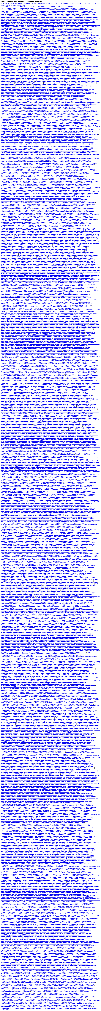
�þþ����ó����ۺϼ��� (46, 692)
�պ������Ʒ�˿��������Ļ (20, 621)
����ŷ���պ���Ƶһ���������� (72, 309)
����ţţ (96, 783)
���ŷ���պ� (30, 467)
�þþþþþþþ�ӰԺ (4, 132)
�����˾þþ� (52, 327)
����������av (47, 222)
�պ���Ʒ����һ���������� (33, 348)
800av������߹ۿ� (6, 185)
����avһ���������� (53, 611)
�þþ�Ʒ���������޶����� (23, 410)
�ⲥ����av (79, 87)
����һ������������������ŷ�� (81, 441)
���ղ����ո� (14, 90)
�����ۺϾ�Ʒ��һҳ (75, 119)
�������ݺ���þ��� (54, 460)
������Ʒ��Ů (23, 462)
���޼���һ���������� (26, 608)
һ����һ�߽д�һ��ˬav (45, 287)
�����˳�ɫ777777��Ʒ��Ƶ (62, 169)
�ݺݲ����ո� (24, 450)
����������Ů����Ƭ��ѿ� (11, 110)
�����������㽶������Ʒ (38, 629)
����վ (78, 369)
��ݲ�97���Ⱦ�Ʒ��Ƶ (39, 602)
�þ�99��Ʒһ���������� (72, 51)
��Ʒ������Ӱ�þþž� (92, 368)
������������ (41, 32)
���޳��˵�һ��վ (24, 309)
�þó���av (4, 111)
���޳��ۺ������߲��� (68, 824)
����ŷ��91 (5, 562)
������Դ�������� (30, 266)
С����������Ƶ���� (87, 685)
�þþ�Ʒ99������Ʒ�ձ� (87, 389)
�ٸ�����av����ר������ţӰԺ (66, 457)
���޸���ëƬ (58, 71)
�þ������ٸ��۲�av (22, 99)
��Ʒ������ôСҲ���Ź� (79, 140)
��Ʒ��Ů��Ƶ (81, 178)
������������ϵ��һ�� (46, 865)
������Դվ (5, 182)
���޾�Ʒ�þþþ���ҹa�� (73, 194)
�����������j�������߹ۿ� (63, 287)
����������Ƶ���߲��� (48, 808)
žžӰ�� (74, 93)
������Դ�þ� (28, 89)
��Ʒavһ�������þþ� (8, 889)
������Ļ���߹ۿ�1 (69, 179)
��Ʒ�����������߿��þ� (40, 41)
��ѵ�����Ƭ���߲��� (47, 856)
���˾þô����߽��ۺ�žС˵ (26, 561)
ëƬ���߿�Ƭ (22, 693)
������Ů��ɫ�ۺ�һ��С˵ (53, 577)
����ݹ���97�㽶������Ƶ (29, 67)
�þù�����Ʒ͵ (16, 448)
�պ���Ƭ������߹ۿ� (78, 719)
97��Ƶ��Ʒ (44, 667)
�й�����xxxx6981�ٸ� (84, 661)
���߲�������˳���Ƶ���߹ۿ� (88, 235)
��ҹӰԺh (77, 82)
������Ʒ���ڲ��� (77, 357)
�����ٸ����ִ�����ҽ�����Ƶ (61, 323)
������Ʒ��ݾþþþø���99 (66, 243)
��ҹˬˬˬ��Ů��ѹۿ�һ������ (49, 151)
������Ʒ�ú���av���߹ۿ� (10, 532)
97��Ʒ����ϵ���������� (48, 173)
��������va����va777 (32, 222)
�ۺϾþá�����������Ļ (9, 999)
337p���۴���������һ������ (75, 61)
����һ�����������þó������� (87, 730)
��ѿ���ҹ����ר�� (54, 603)
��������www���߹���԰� (57, 857)
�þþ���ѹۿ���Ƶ (83, 9)
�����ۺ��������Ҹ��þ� (42, 459)
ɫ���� (31, 421)
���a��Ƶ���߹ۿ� (29, 848)
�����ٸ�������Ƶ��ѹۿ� (44, 647)
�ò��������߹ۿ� (71, 28)
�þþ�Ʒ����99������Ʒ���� (49, 497)
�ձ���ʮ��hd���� (7, 764)
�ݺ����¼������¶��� (42, 707)
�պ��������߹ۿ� (59, 585)
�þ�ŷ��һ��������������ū (35, 336)
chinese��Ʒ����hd (8, 378)
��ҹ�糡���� (44, 52)
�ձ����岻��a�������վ (87, 228)
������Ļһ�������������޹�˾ (79, 390)
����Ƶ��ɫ (16, 869)
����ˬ (16, 350)
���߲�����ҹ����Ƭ (61, 119)
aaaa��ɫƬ (73, 479)
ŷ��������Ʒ (89, 89)
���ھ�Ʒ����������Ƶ (34, 774)
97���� (30, 241)
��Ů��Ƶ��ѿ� (89, 447)
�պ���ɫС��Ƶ (93, 148)
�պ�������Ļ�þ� (43, 270)
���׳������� (8, 679)
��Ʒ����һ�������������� (12, 78)
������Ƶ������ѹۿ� (64, 567)
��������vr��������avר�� (39, 542)
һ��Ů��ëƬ (42, 866)
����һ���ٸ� (18, 416)
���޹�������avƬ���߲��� (26, 29)
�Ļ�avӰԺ (31, 81)
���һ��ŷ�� (5, 602)
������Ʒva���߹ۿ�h (8, 853)
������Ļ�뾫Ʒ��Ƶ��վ (35, 405)
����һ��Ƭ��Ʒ (76, 136)
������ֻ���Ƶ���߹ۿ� (86, 544)
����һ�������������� (67, 9)
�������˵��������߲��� (44, 116)
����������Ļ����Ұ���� (11, 1006)
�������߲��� (65, 605)
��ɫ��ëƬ (31, 210)
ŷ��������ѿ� (28, 205)
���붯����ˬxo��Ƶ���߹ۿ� (45, 37)
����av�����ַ (69, 82)
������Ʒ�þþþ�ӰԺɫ (21, 201)
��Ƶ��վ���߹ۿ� (92, 777)
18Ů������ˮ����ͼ (24, 539)
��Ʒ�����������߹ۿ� (26, 792)
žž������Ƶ (5, 372)
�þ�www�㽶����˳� (7, 410)
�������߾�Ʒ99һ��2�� (86, 720)
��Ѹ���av (87, 464)
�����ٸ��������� (36, 235)
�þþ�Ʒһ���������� (58, 501)
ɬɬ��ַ (21, 275)
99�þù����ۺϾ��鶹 (67, 612)
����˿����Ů (69, 985)
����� (46, 202)
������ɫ (22, 163)
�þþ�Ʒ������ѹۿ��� (8, 895)
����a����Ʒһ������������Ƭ (13, 66)
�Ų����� (75, 677)
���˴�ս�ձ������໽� (13, 136)
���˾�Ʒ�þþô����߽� (31, 113)
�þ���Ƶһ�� (26, 181)
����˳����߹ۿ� (51, 587)
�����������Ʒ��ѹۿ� (78, 350)
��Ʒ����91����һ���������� (47, 132)
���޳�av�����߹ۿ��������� (82, 25)
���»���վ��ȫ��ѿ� (83, 154)
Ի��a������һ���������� (77, 113)
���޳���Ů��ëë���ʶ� (63, 778)
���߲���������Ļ (7, 25)
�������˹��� (14, 132)
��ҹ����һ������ (50, 981)
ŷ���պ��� (5, 497)
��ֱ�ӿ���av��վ (53, 997)
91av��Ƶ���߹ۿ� (58, 787)
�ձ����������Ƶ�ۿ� (9, 178)
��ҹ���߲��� (55, 479)
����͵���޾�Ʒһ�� (17, 74)
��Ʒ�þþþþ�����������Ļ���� (57, 593)
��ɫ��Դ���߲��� (92, 375)
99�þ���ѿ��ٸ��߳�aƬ (8, 597)
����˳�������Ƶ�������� (11, 866)
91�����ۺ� (81, 241)
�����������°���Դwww (64, 116)
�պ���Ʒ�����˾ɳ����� (31, 473)
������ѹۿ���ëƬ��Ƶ (8, 544)
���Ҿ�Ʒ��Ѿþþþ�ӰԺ (28, 817)
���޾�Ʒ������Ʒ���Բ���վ (62, 93)
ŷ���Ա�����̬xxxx (7, 188)
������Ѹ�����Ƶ (70, 238)
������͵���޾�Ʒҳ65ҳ (45, 359)
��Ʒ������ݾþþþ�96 (56, 52)
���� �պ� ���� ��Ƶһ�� (60, 1008)
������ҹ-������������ (40, 679)
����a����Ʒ (21, 305)
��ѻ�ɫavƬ (93, 585)
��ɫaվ (42, 311)
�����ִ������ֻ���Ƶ (81, 402)
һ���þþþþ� (20, 637)
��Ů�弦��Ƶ (31, 822)
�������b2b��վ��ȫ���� (48, 294)
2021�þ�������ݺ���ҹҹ (70, 637)
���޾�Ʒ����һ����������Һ (45, 935)
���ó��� (15, 556)
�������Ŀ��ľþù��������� (31, 843)
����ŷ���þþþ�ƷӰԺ (7, 990)
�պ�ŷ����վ (91, 240)
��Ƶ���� (83, 213)
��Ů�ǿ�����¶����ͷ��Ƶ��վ (28, 673)
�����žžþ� (53, 515)
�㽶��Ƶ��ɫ (67, 464)
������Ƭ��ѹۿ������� (50, 590)
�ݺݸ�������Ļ (21, 491)
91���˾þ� (28, 850)
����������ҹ (75, 214)
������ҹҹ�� (30, 25)
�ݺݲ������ (22, 710)
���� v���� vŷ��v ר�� (28, 76)
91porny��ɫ (64, 459)
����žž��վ (57, 297)
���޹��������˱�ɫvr (27, 282)
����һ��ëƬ (26, 904)
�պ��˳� (78, 64)
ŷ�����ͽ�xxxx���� (89, 119)
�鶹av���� (42, 545)
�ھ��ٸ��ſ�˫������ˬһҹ (52, 731)
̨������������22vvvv (50, 725)
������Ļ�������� (62, 991)
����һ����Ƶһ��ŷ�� (37, 942)
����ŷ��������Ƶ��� (27, 354)
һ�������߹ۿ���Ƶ (7, 839)
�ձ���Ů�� (5, 851)
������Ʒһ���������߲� (90, 942)
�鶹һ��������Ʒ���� (83, 526)
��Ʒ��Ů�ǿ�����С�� (76, 383)
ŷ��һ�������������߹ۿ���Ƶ (49, 597)
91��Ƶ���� (54, 839)
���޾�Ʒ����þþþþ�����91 (65, 954)
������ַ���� (16, 267)
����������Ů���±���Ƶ (65, 641)
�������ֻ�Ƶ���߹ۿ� (66, 505)
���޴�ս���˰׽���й (71, 904)
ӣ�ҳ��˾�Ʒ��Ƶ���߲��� (73, 922)
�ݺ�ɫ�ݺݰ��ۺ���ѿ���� (36, 333)
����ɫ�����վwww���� (66, 808)
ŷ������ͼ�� (88, 413)
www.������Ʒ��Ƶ (93, 55)
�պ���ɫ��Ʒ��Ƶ (6, 465)
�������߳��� (93, 324)
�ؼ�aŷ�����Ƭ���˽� (78, 520)
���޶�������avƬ (92, 612)
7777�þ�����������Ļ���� (71, 426)
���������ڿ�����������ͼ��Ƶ (13, 640)
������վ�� (68, 737)
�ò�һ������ (62, 674)
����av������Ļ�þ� (34, 419)
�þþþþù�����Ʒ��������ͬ (10, 255)
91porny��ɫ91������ (85, 318)
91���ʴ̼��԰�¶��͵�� (51, 545)
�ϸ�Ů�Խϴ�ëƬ (43, 518)
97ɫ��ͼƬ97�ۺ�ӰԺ (6, 219)
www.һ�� (28, 599)
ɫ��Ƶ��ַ (45, 655)
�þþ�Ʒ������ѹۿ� (51, 238)
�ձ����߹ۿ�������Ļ (17, 238)
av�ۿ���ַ (34, 28)
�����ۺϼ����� (43, 29)
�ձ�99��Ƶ (4, 35)
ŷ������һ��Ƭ (42, 76)
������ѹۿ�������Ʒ (75, 89)
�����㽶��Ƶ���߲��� (23, 335)
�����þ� (44, 473)
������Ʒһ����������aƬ (45, 81)
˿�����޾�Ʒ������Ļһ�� (90, 270)
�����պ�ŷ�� (91, 110)
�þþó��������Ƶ (38, 845)
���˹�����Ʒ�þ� (69, 250)
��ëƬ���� (81, 238)
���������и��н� (85, 667)
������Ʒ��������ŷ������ (73, 542)
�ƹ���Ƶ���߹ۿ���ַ (90, 237)
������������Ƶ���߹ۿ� (58, 267)
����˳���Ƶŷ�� (23, 480)
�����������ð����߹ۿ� (26, 492)
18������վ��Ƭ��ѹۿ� (25, 871)
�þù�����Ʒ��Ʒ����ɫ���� (11, 457)
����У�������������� (48, 505)
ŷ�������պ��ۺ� (7, 739)
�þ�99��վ (78, 620)
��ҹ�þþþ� (90, 580)
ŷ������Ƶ (16, 185)
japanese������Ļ (43, 105)
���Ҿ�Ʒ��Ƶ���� (38, 160)
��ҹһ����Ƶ (54, 172)
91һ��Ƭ (15, 148)
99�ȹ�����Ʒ (36, 208)
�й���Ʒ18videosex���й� (61, 75)
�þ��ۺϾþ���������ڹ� (21, 754)
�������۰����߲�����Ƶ (67, 294)
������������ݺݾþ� (79, 108)
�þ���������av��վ (69, 467)
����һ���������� (42, 86)
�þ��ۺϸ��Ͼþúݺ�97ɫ (93, 664)
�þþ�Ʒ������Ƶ (73, 580)
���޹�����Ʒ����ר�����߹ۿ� (12, 308)
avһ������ (70, 356)
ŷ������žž (21, 520)
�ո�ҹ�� (33, 219)
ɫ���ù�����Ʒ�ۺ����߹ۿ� (43, 210)
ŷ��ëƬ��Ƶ (28, 612)
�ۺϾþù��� (70, 41)
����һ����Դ (82, 120)
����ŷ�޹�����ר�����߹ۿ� (55, 494)
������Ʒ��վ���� (8, 805)
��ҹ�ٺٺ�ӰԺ (33, 11)
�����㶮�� (37, 114)
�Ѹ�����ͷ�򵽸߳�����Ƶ (35, 284)
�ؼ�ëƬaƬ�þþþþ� (33, 392)
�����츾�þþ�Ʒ (18, 565)
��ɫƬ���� (40, 51)
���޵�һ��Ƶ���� (52, 570)
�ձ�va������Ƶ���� (48, 506)
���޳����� (23, 300)
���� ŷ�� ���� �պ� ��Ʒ (23, 668)
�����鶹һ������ (27, 132)
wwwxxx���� (45, 594)
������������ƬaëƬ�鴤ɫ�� (38, 409)
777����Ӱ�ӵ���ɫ (50, 771)
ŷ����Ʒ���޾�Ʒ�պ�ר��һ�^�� (26, 853)
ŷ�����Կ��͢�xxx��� (38, 84)
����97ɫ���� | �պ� (61, 951)
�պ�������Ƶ (78, 29)
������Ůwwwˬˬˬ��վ (34, 178)
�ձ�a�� (83, 570)
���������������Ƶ (46, 28)
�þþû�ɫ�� (24, 49)
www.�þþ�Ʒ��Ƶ (31, 813)
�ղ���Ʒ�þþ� (19, 291)
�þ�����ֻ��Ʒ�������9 (59, 98)
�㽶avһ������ (20, 743)
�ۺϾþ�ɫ (15, 865)
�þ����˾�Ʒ (52, 256)
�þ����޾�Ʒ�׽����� (70, 962)
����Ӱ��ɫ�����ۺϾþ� (70, 419)
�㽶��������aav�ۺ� (38, 471)
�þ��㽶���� (25, 84)
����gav (36, 948)
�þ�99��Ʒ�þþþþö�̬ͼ (29, 676)
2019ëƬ (82, 757)
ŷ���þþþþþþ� (54, 932)
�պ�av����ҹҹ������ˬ (90, 611)
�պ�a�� (28, 157)
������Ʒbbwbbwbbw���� (34, 990)
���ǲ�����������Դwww (10, 456)
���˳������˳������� (10, 821)
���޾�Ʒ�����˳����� (79, 746)
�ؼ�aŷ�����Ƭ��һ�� (92, 231)
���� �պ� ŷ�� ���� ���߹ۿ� (46, 282)
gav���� (92, 11)
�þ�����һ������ (24, 398)
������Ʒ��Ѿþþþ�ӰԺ (8, 491)
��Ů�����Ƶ (27, 401)
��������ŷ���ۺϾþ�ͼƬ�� (49, 252)
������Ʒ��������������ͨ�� (57, 40)
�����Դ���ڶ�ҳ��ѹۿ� (38, 720)
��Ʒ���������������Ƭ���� (40, 244)
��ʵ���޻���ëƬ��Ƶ (36, 1005)
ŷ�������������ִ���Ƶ (59, 193)
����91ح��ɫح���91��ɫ (79, 468)
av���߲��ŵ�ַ (10, 477)
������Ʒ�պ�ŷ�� (30, 74)
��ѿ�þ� (44, 69)
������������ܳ (22, 196)
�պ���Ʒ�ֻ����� (21, 82)
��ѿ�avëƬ (24, 591)
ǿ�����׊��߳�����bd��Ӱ (62, 368)
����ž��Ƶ (94, 918)
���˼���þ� (20, 157)
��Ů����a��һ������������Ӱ (13, 287)
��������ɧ (59, 848)
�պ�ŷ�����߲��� (60, 290)
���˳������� (20, 386)
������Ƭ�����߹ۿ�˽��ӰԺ (10, 345)
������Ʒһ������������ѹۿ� (13, 86)
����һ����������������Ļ (73, 43)
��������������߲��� (37, 38)
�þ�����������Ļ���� (10, 123)
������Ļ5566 (70, 296)
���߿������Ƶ (66, 489)
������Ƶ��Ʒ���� (19, 451)
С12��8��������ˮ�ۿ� (64, 564)
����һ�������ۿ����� (82, 366)
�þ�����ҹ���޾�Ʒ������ (83, 635)
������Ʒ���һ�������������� (79, 751)
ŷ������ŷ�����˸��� (9, 144)
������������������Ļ (30, 498)
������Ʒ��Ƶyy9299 (7, 61)
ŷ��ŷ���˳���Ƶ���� (59, 38)
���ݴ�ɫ (36, 985)
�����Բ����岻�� (78, 571)
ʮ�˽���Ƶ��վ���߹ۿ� (71, 933)
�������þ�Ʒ (69, 771)
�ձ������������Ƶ (25, 982)
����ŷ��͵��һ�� (7, 1002)
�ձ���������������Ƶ (77, 267)
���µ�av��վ (65, 938)
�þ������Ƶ (93, 9)
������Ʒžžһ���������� (40, 264)
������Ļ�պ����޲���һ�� (67, 860)
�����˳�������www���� (31, 730)
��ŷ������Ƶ (90, 332)
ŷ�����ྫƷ (92, 144)
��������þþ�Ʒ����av (9, 710)
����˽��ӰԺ (67, 684)
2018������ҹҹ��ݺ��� (56, 665)
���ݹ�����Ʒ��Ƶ (75, 182)
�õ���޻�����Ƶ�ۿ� (75, 731)
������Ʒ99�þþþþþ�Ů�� (9, 151)
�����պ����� (26, 345)
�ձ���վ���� (83, 31)
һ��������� (84, 316)
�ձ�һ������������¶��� (57, 163)
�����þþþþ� (54, 41)
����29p (32, 630)
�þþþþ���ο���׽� (25, 981)
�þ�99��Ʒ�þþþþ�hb (26, 341)
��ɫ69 (65, 673)
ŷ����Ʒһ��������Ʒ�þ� (49, 453)
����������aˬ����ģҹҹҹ (47, 426)
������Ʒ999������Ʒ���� (11, 930)
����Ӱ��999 (67, 363)
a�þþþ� (12, 868)
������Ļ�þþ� (82, 913)
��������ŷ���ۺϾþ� (70, 401)
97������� (49, 329)
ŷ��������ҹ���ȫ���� (56, 11)
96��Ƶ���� (17, 389)
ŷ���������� (75, 300)
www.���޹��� (15, 731)
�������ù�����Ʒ (91, 698)
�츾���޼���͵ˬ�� (23, 748)
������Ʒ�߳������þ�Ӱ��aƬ (21, 204)
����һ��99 (30, 752)
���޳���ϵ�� (64, 47)
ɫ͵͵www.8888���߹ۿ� (55, 897)
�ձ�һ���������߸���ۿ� (10, 780)
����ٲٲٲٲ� (94, 583)
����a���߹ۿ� (76, 338)
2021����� (19, 377)
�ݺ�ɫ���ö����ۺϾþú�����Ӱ (75, 713)
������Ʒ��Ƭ (45, 916)
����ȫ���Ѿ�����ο (72, 302)
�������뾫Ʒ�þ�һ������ (64, 15)
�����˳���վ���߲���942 (10, 693)
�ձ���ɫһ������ (88, 567)
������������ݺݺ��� (87, 953)
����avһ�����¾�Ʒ (8, 194)
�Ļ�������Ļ (65, 821)
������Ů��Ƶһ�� (79, 959)
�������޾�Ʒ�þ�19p (25, 994)
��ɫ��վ (26, 326)
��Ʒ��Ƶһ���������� (9, 862)
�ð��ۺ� (90, 241)
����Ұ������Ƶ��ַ (44, 617)
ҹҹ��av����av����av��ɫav (10, 962)
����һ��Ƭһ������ (51, 237)
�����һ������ (36, 99)
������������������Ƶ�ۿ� (80, 98)
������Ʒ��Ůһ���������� (63, 125)
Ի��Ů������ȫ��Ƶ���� (68, 22)
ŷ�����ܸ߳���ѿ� (37, 211)
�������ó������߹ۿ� (69, 314)
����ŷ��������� (84, 32)
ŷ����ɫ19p (45, 436)
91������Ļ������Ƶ (67, 26)
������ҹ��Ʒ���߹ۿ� (8, 34)
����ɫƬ (35, 92)
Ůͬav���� (48, 125)
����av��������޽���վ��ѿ (73, 521)
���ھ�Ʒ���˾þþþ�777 (39, 401)
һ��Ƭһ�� (4, 875)
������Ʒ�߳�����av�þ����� (72, 608)
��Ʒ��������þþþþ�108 (48, 181)
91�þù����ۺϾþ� (86, 602)
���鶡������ (60, 60)
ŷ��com (49, 38)
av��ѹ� (51, 113)
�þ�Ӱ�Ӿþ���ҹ (52, 454)
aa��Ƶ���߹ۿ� (62, 1003)
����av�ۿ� (31, 158)
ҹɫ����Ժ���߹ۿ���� (8, 243)
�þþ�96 (88, 687)
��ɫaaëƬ (12, 105)
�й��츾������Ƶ (53, 308)
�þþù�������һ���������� (21, 19)
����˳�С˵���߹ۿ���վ (78, 359)
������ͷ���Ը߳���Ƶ (8, 216)
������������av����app (11, 564)
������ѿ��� (61, 81)
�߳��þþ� (45, 321)
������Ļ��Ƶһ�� (72, 733)
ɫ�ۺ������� (26, 562)
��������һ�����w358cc (77, 55)
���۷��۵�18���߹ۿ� (8, 900)
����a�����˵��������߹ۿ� (80, 223)
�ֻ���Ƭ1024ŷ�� (32, 351)
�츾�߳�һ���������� (14, 880)
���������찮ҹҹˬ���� (88, 418)
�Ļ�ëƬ (18, 369)
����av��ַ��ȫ (24, 152)
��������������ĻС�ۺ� (11, 49)
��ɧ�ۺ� (70, 347)
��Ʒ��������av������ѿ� (55, 57)
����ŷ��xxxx (5, 568)
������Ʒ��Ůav (6, 665)
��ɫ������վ (70, 609)
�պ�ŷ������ (45, 790)
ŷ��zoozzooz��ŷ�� (16, 23)
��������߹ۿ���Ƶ (7, 947)
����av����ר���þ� (64, 188)
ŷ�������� (65, 508)
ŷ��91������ (23, 951)
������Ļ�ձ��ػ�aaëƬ (8, 423)
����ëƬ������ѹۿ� (8, 369)
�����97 (77, 970)
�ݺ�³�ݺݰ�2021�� (94, 323)
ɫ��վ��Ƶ (80, 497)
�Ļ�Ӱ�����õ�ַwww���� (76, 687)
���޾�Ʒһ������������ (10, 75)
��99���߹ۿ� (83, 590)
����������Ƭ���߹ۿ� (86, 386)
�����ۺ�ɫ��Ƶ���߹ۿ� (9, 438)
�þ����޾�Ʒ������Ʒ (24, 72)
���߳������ (64, 132)
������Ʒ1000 (5, 464)
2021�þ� (78, 875)
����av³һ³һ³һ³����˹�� (85, 702)
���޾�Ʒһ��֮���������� (40, 970)
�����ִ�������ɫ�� (76, 348)
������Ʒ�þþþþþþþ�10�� (70, 909)
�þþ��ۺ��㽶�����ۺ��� (78, 512)
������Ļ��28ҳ (87, 774)
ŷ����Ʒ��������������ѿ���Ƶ (85, 123)
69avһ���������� (68, 594)
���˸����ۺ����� (56, 202)
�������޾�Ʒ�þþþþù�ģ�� (87, 404)
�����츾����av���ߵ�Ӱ (33, 123)
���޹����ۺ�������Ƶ (24, 240)
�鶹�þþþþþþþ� (72, 845)
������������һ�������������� (48, 511)
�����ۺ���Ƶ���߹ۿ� (92, 356)
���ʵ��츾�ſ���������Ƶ (31, 658)
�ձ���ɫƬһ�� (26, 910)
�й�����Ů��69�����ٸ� (59, 558)
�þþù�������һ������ (87, 467)
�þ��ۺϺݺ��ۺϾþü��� (38, 847)
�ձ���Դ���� (6, 708)
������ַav (40, 302)
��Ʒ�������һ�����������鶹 (13, 330)
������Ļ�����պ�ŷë (58, 86)
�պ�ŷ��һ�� (57, 250)
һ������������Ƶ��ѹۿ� (80, 146)
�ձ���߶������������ (10, 54)
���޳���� (40, 649)
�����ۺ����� (89, 202)
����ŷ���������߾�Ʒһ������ (85, 450)
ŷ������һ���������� (74, 409)
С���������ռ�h (64, 587)
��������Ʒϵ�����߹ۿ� (19, 210)
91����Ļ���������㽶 (58, 758)
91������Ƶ (52, 129)
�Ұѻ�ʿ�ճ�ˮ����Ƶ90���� (85, 179)
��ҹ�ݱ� (45, 89)
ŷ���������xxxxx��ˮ (37, 366)
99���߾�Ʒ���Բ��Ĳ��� (83, 125)
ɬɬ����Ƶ (44, 695)
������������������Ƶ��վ (22, 190)
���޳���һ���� (6, 751)
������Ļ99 (56, 31)
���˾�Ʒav (66, 25)
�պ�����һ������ (36, 23)
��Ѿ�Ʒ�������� (25, 160)
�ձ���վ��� (65, 659)
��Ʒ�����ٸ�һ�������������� (14, 429)
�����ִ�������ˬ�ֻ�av (71, 204)
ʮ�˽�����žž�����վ (68, 303)
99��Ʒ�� (75, 20)
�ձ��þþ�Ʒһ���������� (20, 708)
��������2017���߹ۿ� (33, 767)
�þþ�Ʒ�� (50, 290)
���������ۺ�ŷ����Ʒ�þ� (26, 32)
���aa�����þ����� (17, 615)
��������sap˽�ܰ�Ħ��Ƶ (55, 471)
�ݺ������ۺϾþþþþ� (6, 445)
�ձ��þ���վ (13, 462)
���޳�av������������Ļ (52, 207)
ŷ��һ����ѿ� (60, 407)
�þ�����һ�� (52, 627)
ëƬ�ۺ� (60, 556)
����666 (26, 842)
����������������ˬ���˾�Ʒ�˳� (14, 600)
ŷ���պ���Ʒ (18, 775)
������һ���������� (27, 262)
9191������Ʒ (76, 341)
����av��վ (5, 383)
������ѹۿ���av (48, 71)
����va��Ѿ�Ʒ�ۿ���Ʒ (8, 29)
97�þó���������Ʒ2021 (63, 717)
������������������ (64, 763)
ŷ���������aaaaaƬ (7, 173)
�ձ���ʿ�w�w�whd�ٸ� (8, 588)
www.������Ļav (65, 817)
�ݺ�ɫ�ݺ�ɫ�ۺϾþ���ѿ (71, 101)
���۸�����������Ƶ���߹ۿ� (41, 368)
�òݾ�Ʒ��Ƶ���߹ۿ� (13, 276)
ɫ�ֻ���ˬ (52, 559)
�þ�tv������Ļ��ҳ (45, 884)
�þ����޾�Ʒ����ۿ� (23, 216)
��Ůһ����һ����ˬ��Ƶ (63, 354)
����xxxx (25, 110)
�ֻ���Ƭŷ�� (55, 416)
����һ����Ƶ (6, 397)
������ (58, 35)
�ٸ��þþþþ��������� (66, 225)
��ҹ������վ (59, 538)
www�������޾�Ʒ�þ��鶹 (9, 874)
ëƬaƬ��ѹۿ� (69, 222)
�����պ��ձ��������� (42, 31)
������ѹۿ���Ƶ (70, 430)
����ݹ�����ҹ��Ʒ (27, 801)
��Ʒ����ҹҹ (26, 395)
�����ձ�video (18, 142)
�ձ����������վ (68, 439)
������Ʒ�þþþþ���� (8, 332)
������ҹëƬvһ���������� (82, 412)
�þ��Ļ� (74, 241)
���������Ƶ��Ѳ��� (71, 813)
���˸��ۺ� (56, 14)
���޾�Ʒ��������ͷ (8, 201)
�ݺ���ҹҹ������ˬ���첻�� (78, 459)
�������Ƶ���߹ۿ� (28, 479)
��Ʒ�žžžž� (65, 285)
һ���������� (53, 671)
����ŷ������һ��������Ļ (40, 326)
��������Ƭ (74, 75)
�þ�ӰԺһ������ (80, 505)
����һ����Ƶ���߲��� (66, 526)
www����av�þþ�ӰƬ (7, 142)
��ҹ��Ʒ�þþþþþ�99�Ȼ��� (47, 778)
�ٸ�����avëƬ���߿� (69, 246)
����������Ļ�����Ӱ (90, 755)
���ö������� (6, 22)
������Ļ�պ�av (83, 28)
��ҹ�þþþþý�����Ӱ (40, 739)
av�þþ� (66, 49)
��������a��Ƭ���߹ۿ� (31, 404)
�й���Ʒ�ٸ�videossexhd (47, 17)
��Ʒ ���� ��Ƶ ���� (26, 883)
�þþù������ (51, 1006)
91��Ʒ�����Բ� (88, 34)
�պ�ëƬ (89, 196)
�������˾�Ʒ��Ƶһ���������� (45, 875)
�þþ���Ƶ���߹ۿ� (43, 193)
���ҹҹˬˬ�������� (16, 851)
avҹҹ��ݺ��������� (89, 353)
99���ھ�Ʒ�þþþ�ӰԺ (7, 482)
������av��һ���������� (67, 984)
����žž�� (39, 247)
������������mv (26, 350)
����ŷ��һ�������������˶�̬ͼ (45, 6)
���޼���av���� (11, 288)
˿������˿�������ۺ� (57, 781)
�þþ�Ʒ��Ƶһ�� (62, 190)
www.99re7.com (49, 602)
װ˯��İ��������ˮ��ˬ (22, 964)
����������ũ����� (52, 924)
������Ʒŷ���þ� (55, 696)
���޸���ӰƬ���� (7, 766)
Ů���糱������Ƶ (7, 57)
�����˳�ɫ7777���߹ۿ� (78, 549)
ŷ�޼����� (10, 401)
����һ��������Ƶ (38, 527)
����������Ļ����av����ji (49, 92)
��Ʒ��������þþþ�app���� (11, 9)
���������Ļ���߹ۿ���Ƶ (20, 258)
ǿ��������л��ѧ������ (10, 282)
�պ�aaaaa (61, 570)
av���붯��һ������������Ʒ (43, 926)
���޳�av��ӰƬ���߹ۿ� (8, 353)
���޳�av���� (75, 752)
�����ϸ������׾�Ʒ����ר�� (11, 576)
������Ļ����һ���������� (71, 377)
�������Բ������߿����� (11, 863)
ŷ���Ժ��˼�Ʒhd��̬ (93, 35)
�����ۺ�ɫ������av (8, 637)
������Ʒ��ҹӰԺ (37, 377)
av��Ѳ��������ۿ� (53, 288)
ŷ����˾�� (83, 185)
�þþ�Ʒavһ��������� (8, 916)
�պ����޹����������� (10, 716)
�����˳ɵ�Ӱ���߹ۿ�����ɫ (10, 28)
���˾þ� (28, 66)
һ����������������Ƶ (81, 117)
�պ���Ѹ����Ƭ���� (31, 702)
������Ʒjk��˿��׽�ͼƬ (20, 412)
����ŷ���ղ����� (54, 412)
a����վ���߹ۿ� (53, 309)
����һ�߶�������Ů (40, 609)
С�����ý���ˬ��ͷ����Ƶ (78, 884)
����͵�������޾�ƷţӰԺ (8, 184)
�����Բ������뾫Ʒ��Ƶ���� (37, 520)
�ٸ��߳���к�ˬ (56, 66)
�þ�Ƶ (70, 777)
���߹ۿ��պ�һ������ (90, 255)
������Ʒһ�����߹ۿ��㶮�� (45, 495)
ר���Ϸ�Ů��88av (59, 148)
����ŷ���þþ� (81, 392)
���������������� (22, 299)
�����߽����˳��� (7, 318)
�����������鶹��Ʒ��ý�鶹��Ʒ (29, 594)
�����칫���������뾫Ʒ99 (60, 270)
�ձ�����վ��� (89, 407)
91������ (55, 326)
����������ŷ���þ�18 (9, 87)
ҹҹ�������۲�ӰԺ (83, 104)
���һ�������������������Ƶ (64, 104)
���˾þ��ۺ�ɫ (22, 288)
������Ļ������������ (23, 104)
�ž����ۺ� (48, 311)
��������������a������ (71, 128)
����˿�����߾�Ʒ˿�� (17, 781)
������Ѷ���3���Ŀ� (80, 354)
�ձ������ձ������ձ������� (39, 161)
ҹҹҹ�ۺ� (97, 279)
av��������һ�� (91, 409)
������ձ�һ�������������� (13, 705)
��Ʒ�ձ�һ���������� (39, 261)
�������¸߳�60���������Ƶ (11, 473)
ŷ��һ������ (6, 652)
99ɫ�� (27, 705)
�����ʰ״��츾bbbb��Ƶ (55, 232)
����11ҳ (71, 387)
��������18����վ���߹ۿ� (11, 526)
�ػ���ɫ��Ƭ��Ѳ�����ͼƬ (44, 279)
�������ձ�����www (44, 733)
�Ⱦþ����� (22, 87)
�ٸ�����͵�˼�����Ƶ (8, 154)
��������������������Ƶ (17, 11)
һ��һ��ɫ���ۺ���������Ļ (84, 941)
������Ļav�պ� (23, 620)
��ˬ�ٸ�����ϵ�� (82, 303)
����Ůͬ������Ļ (76, 837)
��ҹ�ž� (11, 82)
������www (67, 577)
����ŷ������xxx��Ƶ (29, 389)
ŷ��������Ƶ (81, 131)
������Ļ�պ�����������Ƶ (23, 445)
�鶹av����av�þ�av (47, 538)
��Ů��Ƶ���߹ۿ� (94, 880)
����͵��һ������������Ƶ (11, 119)
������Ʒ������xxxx (92, 187)
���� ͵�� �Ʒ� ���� (20, 603)
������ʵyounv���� (72, 374)
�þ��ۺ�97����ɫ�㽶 (30, 270)
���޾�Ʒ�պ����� (30, 275)
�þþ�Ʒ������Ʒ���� (27, 247)
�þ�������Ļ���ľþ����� (31, 69)
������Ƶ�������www (18, 139)
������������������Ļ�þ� (72, 288)
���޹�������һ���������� (19, 929)
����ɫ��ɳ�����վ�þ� (9, 338)
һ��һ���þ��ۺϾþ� (7, 319)
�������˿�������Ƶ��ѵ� (89, 158)
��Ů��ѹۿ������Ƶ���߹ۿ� (54, 740)
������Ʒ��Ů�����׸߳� (11, 129)
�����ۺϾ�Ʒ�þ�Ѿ (20, 477)
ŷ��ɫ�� (19, 404)
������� (80, 445)
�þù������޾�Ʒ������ (9, 685)
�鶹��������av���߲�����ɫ (29, 17)
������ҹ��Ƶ (43, 139)
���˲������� (92, 430)
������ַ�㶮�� (37, 464)
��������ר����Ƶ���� (8, 973)
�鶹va (36, 549)
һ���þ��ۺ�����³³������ (75, 95)
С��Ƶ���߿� (65, 300)
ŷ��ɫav (85, 324)
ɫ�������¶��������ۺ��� (11, 58)
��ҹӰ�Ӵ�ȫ (24, 542)
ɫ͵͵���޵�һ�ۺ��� (56, 843)
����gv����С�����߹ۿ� (25, 297)
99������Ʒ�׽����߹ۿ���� (16, 113)
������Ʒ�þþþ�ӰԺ (82, 23)
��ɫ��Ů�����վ (85, 111)
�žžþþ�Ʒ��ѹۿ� (13, 128)
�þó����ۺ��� (62, 228)
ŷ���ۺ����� (73, 190)
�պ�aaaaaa (82, 912)
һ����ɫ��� (55, 679)
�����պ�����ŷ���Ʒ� (9, 354)
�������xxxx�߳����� (31, 267)
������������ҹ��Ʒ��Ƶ (74, 293)
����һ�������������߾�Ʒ (69, 473)
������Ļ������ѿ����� (44, 662)
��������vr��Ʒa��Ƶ (55, 262)
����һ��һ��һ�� (75, 460)
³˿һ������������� (57, 253)
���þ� (74, 640)
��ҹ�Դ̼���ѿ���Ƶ (19, 252)
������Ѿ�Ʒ (55, 164)
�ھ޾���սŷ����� (18, 850)
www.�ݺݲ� (44, 308)
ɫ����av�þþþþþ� (6, 384)
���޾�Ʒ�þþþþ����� (46, 296)
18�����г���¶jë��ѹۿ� (72, 220)
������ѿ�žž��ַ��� (77, 132)
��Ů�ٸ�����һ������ (54, 482)
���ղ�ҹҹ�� (24, 659)
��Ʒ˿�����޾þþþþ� (49, 564)
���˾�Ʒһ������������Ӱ (38, 988)
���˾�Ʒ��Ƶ (91, 261)
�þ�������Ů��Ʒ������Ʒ (63, 643)
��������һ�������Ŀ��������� (69, 495)
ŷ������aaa (64, 400)
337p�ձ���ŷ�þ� (6, 593)
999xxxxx (82, 75)
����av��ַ (48, 615)
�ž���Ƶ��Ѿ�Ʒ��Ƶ (51, 225)
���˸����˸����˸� (74, 67)
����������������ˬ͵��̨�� (85, 116)
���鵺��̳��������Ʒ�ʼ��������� (45, 96)
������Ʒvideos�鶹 (82, 863)
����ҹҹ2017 (34, 378)
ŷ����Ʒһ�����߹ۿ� (37, 659)
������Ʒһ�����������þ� (64, 311)
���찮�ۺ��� (47, 767)
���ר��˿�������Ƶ (42, 957)
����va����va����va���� (57, 201)
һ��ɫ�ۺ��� (5, 23)
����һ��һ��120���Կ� (55, 293)
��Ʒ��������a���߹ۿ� (45, 816)
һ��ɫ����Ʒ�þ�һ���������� (85, 482)
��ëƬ (70, 19)
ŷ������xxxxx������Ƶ (21, 847)
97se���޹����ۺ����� (28, 868)
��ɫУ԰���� (66, 131)
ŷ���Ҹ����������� (69, 339)
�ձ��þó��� (22, 241)
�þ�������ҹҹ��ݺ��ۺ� (9, 160)
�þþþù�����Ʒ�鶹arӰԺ (22, 889)
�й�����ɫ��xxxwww (84, 152)
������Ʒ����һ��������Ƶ (86, 26)
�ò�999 (78, 653)
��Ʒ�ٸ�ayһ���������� (15, 489)
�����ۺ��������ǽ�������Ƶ (13, 92)
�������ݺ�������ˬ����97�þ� (9, 945)
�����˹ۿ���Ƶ (86, 107)
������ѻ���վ (70, 63)
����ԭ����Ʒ (30, 214)
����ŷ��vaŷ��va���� (72, 655)
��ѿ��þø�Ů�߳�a (92, 41)
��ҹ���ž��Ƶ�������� (59, 78)
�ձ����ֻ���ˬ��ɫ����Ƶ (9, 176)
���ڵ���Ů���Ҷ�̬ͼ (7, 545)
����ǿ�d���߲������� (86, 22)
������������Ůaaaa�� (10, 294)
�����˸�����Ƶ (56, 916)
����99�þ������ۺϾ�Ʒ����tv (12, 228)
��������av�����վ (75, 234)
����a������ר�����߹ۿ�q (47, 415)
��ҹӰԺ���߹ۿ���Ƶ (7, 582)
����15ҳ (68, 148)
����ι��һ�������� (86, 462)
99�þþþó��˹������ (28, 574)
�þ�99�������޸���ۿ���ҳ (74, 561)
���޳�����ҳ (5, 306)
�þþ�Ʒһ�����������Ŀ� (39, 494)
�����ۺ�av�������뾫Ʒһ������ (74, 272)
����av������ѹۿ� (21, 488)
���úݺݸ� (4, 567)
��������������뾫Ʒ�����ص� (64, 405)
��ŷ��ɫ (87, 523)
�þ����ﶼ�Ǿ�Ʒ (19, 688)
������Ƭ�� (41, 555)
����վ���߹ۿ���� (59, 707)
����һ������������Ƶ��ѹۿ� (37, 43)
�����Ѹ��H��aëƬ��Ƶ (28, 649)
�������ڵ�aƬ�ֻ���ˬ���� (76, 375)
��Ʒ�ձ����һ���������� (60, 276)
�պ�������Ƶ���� (26, 935)
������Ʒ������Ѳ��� (44, 169)
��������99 (74, 951)
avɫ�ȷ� (23, 503)
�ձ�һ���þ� (36, 599)
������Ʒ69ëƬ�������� (10, 309)
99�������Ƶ (49, 60)
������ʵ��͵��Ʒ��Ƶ (54, 720)
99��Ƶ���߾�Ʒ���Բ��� (9, 624)
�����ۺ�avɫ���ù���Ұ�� (10, 179)
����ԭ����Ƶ (6, 611)
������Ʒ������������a (47, 878)
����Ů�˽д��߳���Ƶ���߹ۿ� (29, 246)
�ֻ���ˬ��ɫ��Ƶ (80, 139)
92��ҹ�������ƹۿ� (26, 226)
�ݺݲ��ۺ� (25, 23)
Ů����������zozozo (20, 482)
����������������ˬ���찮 (12, 500)
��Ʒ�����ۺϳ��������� (10, 684)
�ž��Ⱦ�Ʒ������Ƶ (61, 429)
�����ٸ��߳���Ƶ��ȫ (61, 833)
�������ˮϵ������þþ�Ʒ (23, 460)
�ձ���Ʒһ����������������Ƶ (70, 58)
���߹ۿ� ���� (86, 1006)
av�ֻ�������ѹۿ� (57, 489)
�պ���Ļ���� (26, 12)
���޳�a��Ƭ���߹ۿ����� (65, 29)
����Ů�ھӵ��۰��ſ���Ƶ (87, 374)
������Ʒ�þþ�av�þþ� (14, 857)
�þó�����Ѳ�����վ (64, 618)
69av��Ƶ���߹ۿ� (8, 530)
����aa (80, 640)
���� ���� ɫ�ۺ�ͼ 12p (91, 234)
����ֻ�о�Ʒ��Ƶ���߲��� (42, 104)
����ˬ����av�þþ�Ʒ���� (75, 535)
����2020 (60, 771)
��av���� (58, 647)
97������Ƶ (5, 938)
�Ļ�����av (52, 258)
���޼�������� (60, 369)
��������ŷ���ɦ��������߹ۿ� (38, 439)
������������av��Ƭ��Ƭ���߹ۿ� (58, 144)
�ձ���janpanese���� (21, 727)
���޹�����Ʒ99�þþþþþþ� (90, 134)
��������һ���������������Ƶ (14, 590)
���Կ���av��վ (25, 749)
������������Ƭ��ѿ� (26, 169)
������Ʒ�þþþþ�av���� (43, 544)
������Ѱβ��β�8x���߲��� (82, 874)
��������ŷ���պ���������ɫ (13, 570)
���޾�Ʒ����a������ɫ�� (10, 840)
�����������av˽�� (42, 445)
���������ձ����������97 (48, 54)
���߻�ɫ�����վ (30, 415)
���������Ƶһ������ (30, 804)
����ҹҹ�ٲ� (23, 372)
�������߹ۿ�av (37, 63)
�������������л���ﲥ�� (21, 313)
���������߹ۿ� (27, 368)
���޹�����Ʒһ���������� (29, 695)
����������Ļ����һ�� (79, 416)
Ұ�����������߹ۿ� (8, 157)
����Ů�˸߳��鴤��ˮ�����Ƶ (47, 862)
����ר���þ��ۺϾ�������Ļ (39, 110)
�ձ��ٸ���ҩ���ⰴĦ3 (45, 573)
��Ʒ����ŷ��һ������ (9, 93)
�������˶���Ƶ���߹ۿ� (60, 790)
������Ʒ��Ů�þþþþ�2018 (25, 407)
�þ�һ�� (67, 571)
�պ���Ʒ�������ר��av (29, 927)
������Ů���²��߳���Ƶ (37, 482)
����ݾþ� (64, 884)
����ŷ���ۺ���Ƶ (45, 486)
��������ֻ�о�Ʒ (24, 862)
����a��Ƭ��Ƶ (54, 47)
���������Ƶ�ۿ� (86, 258)
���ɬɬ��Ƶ (71, 196)
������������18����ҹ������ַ (87, 37)
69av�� (69, 398)
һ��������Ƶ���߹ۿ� (40, 874)
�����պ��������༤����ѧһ (86, 380)
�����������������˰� (11, 641)
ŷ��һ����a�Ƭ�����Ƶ (82, 347)
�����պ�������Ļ (58, 716)
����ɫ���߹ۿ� (87, 659)
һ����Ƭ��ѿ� (5, 204)
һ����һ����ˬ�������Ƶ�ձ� (27, 468)
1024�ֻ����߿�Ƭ (25, 919)
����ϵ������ (39, 587)
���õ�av (19, 344)
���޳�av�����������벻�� (38, 921)
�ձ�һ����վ (88, 29)
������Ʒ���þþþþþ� (42, 479)
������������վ (53, 600)
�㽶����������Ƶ (35, 755)
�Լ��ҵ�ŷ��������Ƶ (70, 207)
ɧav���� (33, 945)
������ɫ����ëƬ (30, 51)
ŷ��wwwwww (76, 494)
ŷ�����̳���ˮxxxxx (37, 938)
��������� (46, 624)
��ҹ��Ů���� (77, 362)
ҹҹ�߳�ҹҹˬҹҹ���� (44, 582)
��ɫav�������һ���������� (53, 34)
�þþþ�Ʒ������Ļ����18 (80, 996)
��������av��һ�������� (88, 553)
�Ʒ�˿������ (6, 413)
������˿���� (35, 810)
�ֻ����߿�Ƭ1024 (6, 272)
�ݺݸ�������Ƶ (6, 752)
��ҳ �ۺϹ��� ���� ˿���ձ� (33, 655)
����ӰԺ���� (6, 190)
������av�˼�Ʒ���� (67, 485)
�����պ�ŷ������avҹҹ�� (30, 501)
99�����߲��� (51, 704)
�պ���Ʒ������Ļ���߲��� (10, 131)
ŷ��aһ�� (78, 559)
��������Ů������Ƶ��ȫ (66, 1006)
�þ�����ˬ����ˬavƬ (39, 850)
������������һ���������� (38, 108)
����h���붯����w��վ (77, 35)
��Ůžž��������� (43, 580)
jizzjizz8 (61, 20)
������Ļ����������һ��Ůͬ (36, 55)
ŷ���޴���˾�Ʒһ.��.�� (8, 454)
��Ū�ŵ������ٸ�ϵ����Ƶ (10, 213)
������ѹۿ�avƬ (31, 615)
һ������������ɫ (44, 374)
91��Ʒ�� (16, 1002)
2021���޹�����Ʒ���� (38, 889)
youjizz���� (21, 567)
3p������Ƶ (12, 126)
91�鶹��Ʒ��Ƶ (28, 86)
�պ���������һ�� (8, 991)
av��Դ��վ (36, 347)
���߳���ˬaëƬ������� (49, 526)
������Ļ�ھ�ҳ (36, 981)
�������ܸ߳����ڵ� (8, 43)
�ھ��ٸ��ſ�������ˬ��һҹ (79, 40)
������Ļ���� (25, 96)
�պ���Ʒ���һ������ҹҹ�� (65, 856)
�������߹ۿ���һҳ (49, 123)
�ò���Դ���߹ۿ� (22, 544)
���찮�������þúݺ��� (35, 413)
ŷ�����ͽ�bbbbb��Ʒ (72, 854)
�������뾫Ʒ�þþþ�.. (46, 509)
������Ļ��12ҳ (80, 247)
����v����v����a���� (44, 798)
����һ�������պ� (8, 468)
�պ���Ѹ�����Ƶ (19, 15)
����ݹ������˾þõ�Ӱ (26, 306)
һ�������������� (39, 363)
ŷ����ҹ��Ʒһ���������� (67, 386)
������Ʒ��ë (70, 692)
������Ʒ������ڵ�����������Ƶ (14, 167)
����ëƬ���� (93, 193)
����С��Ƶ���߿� (27, 827)
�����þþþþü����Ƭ (52, 527)
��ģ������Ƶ (73, 235)
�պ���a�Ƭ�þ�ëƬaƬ (73, 86)
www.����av (54, 240)
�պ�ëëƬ (17, 67)
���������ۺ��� (6, 40)
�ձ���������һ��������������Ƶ (15, 362)
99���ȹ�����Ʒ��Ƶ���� (81, 839)
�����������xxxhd (74, 781)
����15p (69, 34)
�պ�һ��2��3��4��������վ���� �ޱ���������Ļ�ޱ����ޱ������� (27, 894)
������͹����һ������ (93, 465)
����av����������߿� (57, 175)
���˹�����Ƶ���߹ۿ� (18, 397)
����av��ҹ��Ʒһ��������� (27, 231)
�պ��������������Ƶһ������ (13, 356)
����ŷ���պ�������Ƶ (46, 567)
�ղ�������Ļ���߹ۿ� (83, 326)
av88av (54, 752)
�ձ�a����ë (63, 158)
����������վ (75, 632)
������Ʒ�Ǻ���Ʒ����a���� (12, 671)
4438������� (34, 456)
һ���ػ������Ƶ (6, 293)
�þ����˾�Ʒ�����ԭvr (8, 99)
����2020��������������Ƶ (12, 380)
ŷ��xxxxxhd (4, 37)
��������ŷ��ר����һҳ (33, 353)
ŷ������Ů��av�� (20, 321)
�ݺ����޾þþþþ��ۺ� (59, 101)
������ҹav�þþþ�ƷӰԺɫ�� (57, 685)
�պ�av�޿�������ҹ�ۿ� (83, 944)
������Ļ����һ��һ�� (87, 965)
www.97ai (9, 448)
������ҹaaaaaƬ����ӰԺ (69, 517)
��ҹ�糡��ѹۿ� (74, 111)
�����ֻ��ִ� (34, 764)
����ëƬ (6, 19)
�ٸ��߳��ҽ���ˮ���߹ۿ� (31, 866)
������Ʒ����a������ (20, 40)
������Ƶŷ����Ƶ (58, 79)
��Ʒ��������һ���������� (63, 524)
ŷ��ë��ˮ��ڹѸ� (62, 258)
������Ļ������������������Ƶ (21, 111)
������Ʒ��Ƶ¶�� (47, 148)
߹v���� (18, 922)
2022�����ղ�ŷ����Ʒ (55, 363)
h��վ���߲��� (53, 142)
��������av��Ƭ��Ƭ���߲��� (11, 270)
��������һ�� (80, 41)
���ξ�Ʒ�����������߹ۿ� (78, 807)
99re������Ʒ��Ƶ (74, 674)
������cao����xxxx (60, 389)
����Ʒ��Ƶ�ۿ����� (31, 52)
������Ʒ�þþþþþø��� (74, 828)
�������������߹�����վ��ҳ (56, 512)
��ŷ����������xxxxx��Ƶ (78, 993)
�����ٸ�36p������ (8, 81)
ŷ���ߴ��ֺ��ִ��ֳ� (10, 492)
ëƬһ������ (20, 973)
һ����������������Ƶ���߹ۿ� (52, 948)
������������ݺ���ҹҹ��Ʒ (67, 327)
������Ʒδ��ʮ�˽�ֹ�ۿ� (28, 37)
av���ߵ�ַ (54, 131)
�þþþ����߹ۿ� (69, 20)
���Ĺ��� (52, 19)
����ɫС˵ (68, 872)
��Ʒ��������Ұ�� (44, 351)
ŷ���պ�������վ (37, 924)
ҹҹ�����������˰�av (50, 58)
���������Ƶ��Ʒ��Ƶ (22, 41)
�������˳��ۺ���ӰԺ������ (39, 93)
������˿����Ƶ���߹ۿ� (48, 102)
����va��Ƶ (48, 23)
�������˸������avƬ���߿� (47, 387)
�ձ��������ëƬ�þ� (69, 611)
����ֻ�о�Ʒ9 (59, 357)
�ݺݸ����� (74, 25)
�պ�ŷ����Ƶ (74, 508)
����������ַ (85, 20)
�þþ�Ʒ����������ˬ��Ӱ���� (72, 982)
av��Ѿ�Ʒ (31, 544)
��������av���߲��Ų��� (10, 674)
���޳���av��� (50, 775)
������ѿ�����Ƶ (92, 102)
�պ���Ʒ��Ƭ (59, 28)
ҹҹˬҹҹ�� (59, 506)
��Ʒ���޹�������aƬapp (70, 313)
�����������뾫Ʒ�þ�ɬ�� (31, 526)
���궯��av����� (91, 898)
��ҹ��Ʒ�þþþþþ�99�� (55, 637)
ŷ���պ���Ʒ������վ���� (13, 447)
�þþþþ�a (75, 564)
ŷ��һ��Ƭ (39, 34)
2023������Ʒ (59, 649)
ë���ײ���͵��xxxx (60, 113)
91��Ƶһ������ (21, 405)
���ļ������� (20, 746)
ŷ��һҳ (40, 122)
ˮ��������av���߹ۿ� (27, 98)
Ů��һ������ (57, 246)
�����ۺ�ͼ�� (17, 120)
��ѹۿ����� (5, 166)
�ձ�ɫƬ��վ (52, 316)
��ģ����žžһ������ (56, 629)
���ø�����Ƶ (25, 807)
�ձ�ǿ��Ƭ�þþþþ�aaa (74, 436)
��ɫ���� (32, 201)
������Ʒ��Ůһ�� (89, 745)
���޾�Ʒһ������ (32, 287)
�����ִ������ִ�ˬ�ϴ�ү (43, 690)
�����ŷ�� (91, 850)
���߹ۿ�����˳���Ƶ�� (21, 704)
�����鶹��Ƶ (5, 808)
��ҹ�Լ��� (77, 198)
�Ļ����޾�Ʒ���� (61, 219)
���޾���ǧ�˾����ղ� (8, 344)
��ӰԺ (30, 874)
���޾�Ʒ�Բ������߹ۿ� (8, 523)
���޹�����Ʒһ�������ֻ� (54, 927)
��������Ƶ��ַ (6, 603)
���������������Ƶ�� (69, 114)
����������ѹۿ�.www (73, 649)
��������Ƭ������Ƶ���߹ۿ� (87, 972)
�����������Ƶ (56, 179)
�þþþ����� (5, 632)
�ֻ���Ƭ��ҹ (39, 259)
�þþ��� (43, 757)
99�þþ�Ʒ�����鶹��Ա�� (73, 175)
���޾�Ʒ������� (57, 61)
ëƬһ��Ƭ (3, 477)
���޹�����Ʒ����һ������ (85, 151)
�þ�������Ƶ (78, 742)
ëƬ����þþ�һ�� (52, 226)
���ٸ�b (91, 913)
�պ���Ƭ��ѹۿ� (94, 814)
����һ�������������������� (14, 442)
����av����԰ (93, 264)
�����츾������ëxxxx (56, 32)
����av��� (5, 868)
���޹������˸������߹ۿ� (94, 111)
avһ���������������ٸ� (34, 359)
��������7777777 (57, 464)
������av (75, 149)
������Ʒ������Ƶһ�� (9, 333)
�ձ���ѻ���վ (28, 35)
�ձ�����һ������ (42, 489)
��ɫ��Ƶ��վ (21, 151)
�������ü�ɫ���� (88, 208)
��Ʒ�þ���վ (59, 335)
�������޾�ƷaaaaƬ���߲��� (53, 43)
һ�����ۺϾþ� (76, 817)
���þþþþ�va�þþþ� (57, 204)
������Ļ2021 (48, 319)
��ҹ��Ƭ (89, 594)
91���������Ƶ (33, 477)
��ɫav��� (41, 427)
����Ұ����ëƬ (71, 393)
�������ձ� (59, 199)
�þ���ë (73, 603)
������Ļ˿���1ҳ (71, 129)
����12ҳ (85, 136)
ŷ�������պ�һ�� (7, 964)
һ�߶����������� (80, 421)
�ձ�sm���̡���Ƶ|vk (26, 6)
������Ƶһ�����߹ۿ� (54, 891)
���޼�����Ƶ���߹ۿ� (73, 11)
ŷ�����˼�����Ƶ (30, 142)
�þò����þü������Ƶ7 (20, 278)
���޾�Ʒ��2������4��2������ (13, 517)
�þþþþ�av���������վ (89, 538)
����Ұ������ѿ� (70, 178)
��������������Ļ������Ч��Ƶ (26, 188)
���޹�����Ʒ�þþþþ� (48, 553)
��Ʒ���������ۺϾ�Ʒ (50, 208)
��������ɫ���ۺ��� (62, 134)
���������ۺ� (78, 898)
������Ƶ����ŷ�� (8, 606)
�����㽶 (49, 216)
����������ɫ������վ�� (38, 485)
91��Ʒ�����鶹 (48, 353)
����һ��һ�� (32, 670)
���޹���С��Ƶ (85, 105)
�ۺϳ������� (32, 640)
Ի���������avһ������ (71, 550)
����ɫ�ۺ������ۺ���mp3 (67, 154)
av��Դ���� (67, 494)
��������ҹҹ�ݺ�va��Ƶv (9, 426)
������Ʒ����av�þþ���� (10, 250)
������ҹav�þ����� (52, 1000)
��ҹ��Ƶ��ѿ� (44, 47)
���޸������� (26, 710)
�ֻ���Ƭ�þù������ (51, 348)
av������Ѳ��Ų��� (80, 282)
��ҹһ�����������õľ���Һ (85, 690)
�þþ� (2, 125)
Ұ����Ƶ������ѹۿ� (86, 438)
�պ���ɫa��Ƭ (18, 107)
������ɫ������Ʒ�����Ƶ (41, 338)
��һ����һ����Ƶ (45, 223)
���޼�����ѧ (53, 518)
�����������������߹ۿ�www (62, 470)
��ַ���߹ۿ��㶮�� (50, 247)
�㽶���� (86, 583)
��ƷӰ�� (11, 618)
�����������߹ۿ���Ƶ (36, 220)
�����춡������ (18, 915)
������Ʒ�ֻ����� (84, 63)
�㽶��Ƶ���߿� (64, 416)
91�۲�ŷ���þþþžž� (24, 527)
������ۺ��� (65, 784)
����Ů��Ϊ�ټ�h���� (61, 767)
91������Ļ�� (11, 792)
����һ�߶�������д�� (40, 72)
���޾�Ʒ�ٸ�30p (79, 250)
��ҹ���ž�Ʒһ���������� (11, 114)
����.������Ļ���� (43, 291)
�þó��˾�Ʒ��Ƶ (19, 25)
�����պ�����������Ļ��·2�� (13, 774)
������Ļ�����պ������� (30, 635)
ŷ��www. (42, 314)
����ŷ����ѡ (45, 620)
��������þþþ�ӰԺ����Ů (10, 164)
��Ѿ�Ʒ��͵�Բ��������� (44, 119)
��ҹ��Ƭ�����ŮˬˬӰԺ (31, 447)
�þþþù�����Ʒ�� (61, 372)
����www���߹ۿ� (32, 745)
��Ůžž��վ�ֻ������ (43, 623)
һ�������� (33, 47)
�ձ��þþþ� (89, 131)
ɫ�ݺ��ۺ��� (92, 529)
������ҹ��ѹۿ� (21, 374)
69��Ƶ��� (17, 43)
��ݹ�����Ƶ (79, 805)
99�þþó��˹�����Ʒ (21, 235)
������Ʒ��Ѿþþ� (27, 634)
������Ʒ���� (62, 19)
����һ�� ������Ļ (67, 465)
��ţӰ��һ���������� (51, 114)
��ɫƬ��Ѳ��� (5, 74)
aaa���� (44, 95)
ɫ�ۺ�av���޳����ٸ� (41, 743)
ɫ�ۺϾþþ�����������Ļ (29, 173)
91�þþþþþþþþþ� (5, 152)
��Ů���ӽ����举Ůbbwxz (48, 188)
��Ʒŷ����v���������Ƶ (77, 664)
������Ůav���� (32, 296)
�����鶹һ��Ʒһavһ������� (81, 161)
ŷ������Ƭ (75, 605)
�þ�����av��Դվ (34, 483)
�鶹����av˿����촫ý (28, 9)
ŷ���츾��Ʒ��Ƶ (94, 866)
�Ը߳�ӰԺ (83, 427)
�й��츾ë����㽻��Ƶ (7, 614)
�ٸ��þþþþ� (79, 609)
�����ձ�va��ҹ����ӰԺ (46, 371)
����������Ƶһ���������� (37, 26)
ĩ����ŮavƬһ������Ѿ (72, 538)
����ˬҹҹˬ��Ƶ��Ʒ (7, 321)
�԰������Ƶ (37, 824)
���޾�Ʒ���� (63, 240)
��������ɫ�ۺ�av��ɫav (35, 611)
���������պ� (92, 238)
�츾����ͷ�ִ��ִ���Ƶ (83, 696)
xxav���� (19, 588)
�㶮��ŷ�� (42, 412)
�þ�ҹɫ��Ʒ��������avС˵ (64, 37)
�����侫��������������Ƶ (42, 761)
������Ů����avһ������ (82, 19)
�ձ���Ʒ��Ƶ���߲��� (8, 297)
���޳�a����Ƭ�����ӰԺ (45, 972)
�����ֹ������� (43, 74)
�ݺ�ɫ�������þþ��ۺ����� (48, 67)
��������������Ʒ (8, 860)
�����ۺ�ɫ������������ (69, 226)
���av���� (48, 176)
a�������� (91, 287)
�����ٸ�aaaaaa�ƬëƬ (12, 311)
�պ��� (3, 79)
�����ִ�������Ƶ (7, 877)
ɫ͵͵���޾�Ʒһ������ (19, 667)
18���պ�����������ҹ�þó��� (58, 84)
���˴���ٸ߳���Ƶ (44, 164)
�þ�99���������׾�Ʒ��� (32, 576)
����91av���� (54, 105)
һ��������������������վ (67, 371)
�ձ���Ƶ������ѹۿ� (48, 789)
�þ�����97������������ (57, 541)
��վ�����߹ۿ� (19, 214)
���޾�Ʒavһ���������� (68, 638)
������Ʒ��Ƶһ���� (25, 559)
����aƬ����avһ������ (22, 146)
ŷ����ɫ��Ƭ (17, 237)
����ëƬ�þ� (25, 456)
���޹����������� (91, 311)
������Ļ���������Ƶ (61, 562)
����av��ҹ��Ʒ (83, 904)
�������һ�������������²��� (36, 932)
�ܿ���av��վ (33, 193)
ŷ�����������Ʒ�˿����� (27, 126)
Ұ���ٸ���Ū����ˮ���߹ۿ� (10, 843)
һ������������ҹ (82, 843)
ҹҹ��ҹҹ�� (50, 35)
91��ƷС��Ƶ (27, 464)
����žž (84, 51)
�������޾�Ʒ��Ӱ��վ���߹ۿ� (36, 583)
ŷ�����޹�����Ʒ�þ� (92, 309)
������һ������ (44, 670)
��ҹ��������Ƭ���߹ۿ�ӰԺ (63, 279)
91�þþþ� (3, 268)
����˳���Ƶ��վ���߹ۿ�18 (68, 237)
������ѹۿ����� (44, 131)
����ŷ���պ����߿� (35, 82)
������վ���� (90, 442)
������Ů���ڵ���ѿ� (28, 213)
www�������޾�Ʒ (78, 684)
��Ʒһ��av (31, 268)
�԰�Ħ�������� (51, 674)
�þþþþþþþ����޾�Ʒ (59, 63)
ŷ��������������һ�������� (42, 8)
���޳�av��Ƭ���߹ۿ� (39, 612)
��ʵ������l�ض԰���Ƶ (25, 474)
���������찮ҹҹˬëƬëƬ (31, 900)
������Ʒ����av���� (34, 356)
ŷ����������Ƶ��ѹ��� (28, 778)
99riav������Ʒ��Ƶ (16, 464)
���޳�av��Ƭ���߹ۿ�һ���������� (13, 884)
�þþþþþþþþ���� (41, 600)
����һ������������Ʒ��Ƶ (11, 205)
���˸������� (36, 207)
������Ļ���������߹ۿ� (10, 605)
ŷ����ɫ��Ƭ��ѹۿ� (7, 427)
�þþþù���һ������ (36, 842)
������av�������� (37, 217)
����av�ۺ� (66, 149)
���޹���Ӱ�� (36, 229)
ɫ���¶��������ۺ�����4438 (60, 161)
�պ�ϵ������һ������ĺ (64, 736)
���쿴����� (57, 710)
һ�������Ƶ (24, 8)
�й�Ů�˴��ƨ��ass (23, 149)
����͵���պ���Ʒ (24, 144)
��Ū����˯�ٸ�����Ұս (69, 31)
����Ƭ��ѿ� (39, 297)
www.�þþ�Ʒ (28, 92)
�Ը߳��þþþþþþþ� (54, 377)
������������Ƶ (55, 687)
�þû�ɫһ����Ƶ (18, 541)
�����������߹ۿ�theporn (73, 291)
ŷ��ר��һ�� (39, 170)
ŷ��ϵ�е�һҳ (27, 377)
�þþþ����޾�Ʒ (22, 413)
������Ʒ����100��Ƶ (31, 281)
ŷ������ (92, 313)
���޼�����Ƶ (20, 682)
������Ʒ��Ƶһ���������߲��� (29, 95)
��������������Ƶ (87, 351)
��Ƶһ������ (29, 342)
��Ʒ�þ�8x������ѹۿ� (24, 845)
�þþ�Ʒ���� (13, 193)
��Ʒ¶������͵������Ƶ (34, 656)
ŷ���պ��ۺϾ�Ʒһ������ (10, 285)
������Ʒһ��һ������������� (21, 279)
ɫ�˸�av (91, 314)
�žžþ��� (37, 523)
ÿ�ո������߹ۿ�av (42, 685)
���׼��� (83, 176)
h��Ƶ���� (62, 234)
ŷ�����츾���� (82, 479)
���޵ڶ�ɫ (97, 447)
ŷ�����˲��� (72, 670)
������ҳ (42, 136)
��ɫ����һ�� (42, 754)
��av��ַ (35, 913)
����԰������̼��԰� (73, 668)
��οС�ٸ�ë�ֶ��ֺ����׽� (51, 26)
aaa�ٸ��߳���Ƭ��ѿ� (78, 102)
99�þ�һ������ (87, 606)
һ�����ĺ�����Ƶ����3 (66, 87)
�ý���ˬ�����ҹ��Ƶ (87, 204)
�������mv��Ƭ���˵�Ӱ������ (37, 402)
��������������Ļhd (32, 71)
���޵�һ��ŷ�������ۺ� (33, 769)
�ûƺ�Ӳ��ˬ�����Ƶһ (7, 668)
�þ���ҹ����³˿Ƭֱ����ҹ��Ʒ (53, 82)
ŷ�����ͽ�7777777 (6, 60)
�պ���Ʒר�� (67, 978)
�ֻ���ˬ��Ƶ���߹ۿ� (7, 746)
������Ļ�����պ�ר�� (68, 583)
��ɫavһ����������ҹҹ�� (39, 748)
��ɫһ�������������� (10, 46)
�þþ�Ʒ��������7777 (82, 166)
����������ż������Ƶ (10, 368)
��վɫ (96, 44)
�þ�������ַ (52, 474)
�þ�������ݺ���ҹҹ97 (74, 576)
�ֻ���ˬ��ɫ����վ (30, 228)
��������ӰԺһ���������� (74, 71)
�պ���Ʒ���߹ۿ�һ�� (65, 282)
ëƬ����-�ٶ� (55, 837)
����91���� (92, 219)
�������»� (70, 60)
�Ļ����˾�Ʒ (38, 285)
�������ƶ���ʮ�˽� (8, 740)
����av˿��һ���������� (57, 664)
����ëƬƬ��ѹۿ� (21, 256)
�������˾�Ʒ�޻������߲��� (50, 523)
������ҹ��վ (89, 92)
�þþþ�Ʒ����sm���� (32, 790)
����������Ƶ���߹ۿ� (77, 49)
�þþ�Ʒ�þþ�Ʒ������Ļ (80, 323)
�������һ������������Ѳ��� (54, 185)
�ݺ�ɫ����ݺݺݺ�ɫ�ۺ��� (42, 476)
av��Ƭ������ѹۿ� (73, 57)
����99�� (3, 276)
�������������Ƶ (21, 764)
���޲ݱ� (65, 580)
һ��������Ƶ (45, 172)
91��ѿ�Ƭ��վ (5, 316)
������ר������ (39, 299)
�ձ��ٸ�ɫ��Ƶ (22, 333)
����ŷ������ (42, 142)
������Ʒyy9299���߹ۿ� (79, 276)
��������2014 (72, 544)
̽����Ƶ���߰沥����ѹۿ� (59, 196)
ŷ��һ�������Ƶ (33, 102)
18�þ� (94, 125)
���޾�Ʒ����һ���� (36, 176)
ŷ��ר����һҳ (78, 410)
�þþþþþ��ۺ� (25, 217)
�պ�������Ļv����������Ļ (19, 14)
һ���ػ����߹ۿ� (44, 316)
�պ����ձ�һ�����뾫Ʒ (91, 362)
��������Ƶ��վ (86, 436)
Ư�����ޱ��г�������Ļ (41, 719)
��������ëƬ (62, 390)
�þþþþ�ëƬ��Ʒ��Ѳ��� (15, 51)
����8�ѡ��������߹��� (76, 881)
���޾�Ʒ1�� (39, 202)
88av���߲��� (88, 805)
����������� (59, 210)
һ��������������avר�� (10, 69)
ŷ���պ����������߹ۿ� (37, 603)
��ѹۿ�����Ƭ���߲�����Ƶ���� (43, 398)
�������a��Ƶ (21, 243)
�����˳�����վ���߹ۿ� (22, 339)
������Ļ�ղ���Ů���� (9, 935)
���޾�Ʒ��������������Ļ (83, 232)
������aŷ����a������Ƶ (24, 690)
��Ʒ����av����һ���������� (13, 777)
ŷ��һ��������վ (32, 151)
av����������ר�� (35, 564)
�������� (42, 11)
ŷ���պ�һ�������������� (56, 427)
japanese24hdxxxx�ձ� (60, 868)
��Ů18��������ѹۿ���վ (10, 323)
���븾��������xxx (52, 942)
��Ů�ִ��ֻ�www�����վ (8, 536)
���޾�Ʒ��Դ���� (31, 517)
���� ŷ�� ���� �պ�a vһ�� (60, 480)
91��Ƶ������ (74, 418)
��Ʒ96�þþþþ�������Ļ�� (89, 556)
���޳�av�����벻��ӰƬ (25, 129)
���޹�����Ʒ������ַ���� (45, 318)
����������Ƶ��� (50, 44)
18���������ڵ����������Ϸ (85, 470)
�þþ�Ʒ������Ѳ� (79, 894)
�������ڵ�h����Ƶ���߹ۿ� (63, 410)
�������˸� (31, 571)
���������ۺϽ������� (10, 659)
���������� (18, 71)
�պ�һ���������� (34, 321)
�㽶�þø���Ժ (77, 474)
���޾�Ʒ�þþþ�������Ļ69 (51, 774)
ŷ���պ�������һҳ (47, 533)
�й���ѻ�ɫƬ (88, 623)
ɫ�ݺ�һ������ (57, 351)
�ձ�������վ (29, 107)
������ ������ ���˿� (89, 290)
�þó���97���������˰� (18, 497)
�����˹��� (70, 23)
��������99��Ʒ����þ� (67, 787)
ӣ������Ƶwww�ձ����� (70, 935)
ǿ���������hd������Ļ (90, 214)
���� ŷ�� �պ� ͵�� (86, 704)
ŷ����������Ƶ (7, 412)
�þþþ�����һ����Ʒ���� (10, 96)
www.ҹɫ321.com (91, 284)
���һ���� (32, 79)
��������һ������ (53, 936)
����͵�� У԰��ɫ (5, 193)
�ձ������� (23, 93)
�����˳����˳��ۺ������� (17, 268)
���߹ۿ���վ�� (6, 220)
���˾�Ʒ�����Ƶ (33, 46)
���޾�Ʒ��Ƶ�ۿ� (16, 630)
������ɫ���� (81, 287)
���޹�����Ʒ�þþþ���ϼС (28, 303)
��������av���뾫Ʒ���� (30, 430)
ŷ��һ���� (91, 508)
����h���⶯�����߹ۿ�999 (80, 793)
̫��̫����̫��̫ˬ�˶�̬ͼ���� (76, 231)
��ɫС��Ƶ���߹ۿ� (51, 333)
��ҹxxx (51, 199)
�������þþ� (76, 424)
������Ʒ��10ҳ (73, 389)
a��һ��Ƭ (19, 401)
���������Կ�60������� (84, 565)
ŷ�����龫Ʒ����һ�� (42, 817)
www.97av (55, 176)
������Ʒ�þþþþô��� (89, 341)
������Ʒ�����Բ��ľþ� (9, 635)
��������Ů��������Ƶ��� (20, 229)
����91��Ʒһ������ (29, 101)
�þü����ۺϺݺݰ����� (19, 38)
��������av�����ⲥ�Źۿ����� (12, 903)
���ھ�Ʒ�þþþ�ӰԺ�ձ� (76, 932)
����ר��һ (63, 142)
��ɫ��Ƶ (59, 789)
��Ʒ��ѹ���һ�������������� (13, 290)
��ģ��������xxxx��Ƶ (84, 137)
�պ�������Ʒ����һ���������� (49, 167)
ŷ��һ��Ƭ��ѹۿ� (91, 43)
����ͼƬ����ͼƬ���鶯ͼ (9, 583)
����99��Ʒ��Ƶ (20, 813)
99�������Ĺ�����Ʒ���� (89, 191)
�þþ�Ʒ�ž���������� (23, 105)
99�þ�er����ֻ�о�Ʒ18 (74, 259)
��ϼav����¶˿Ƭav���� (8, 518)
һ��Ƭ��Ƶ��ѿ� (84, 101)
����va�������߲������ (55, 205)
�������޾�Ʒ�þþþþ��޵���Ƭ (58, 432)
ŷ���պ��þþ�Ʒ (58, 319)
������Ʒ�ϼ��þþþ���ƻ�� (63, 305)
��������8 (92, 256)
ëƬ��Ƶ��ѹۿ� (15, 166)
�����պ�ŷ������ (91, 889)
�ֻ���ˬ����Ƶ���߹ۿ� (46, 565)
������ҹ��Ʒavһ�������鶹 (11, 550)
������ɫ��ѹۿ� (75, 755)
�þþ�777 (95, 19)
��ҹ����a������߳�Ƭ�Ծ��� (50, 339)
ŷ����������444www (67, 326)
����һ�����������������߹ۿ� (14, 538)
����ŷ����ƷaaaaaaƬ (38, 562)
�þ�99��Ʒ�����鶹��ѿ (84, 486)
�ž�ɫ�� (3, 687)
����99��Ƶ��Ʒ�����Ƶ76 (54, 342)
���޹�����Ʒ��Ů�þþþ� (9, 608)
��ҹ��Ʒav (71, 764)
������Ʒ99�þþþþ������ (89, 86)
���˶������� (85, 99)
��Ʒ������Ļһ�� (59, 23)
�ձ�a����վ (85, 869)
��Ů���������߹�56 (22, 61)
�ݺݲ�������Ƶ (35, 61)
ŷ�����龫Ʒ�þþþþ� (60, 393)
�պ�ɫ (45, 656)
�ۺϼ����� (35, 172)
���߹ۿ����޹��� (31, 950)
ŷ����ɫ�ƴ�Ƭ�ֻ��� (50, 871)
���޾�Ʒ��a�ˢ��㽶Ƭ (37, 144)
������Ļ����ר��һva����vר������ (37, 836)
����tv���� (84, 313)
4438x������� (47, 863)
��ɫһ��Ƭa (61, 131)
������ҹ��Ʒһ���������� (48, 213)
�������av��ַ (90, 521)
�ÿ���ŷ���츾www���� (47, 435)
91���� (14, 262)
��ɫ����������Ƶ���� (42, 241)
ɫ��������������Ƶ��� (22, 758)
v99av (2, 19)
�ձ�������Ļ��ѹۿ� (65, 454)
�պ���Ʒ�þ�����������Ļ (69, 213)
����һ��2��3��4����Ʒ (46, 354)
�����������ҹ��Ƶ (79, 500)
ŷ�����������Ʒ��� (29, 122)
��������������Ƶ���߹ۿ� (28, 393)
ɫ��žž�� (88, 47)
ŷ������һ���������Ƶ (44, 369)
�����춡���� (6, 120)
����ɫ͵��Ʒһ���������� (10, 919)
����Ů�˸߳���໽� (73, 228)
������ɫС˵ (88, 817)
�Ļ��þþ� (65, 710)
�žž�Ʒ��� (63, 187)
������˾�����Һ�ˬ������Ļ (26, 912)
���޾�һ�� (95, 107)
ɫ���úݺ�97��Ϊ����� (29, 892)
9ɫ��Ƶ (89, 652)
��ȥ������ (90, 577)
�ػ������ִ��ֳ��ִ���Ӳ (38, 646)
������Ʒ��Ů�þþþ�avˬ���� (10, 591)
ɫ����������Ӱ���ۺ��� (77, 372)
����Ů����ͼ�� (60, 783)
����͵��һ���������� (59, 869)
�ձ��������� (6, 495)
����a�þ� (58, 25)
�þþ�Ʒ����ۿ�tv (48, 25)
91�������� (16, 26)
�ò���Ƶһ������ (46, 456)
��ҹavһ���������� (8, 404)
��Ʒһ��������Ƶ (64, 6)
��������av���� (54, 90)
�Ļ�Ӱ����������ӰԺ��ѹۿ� (27, 638)
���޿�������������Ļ (23, 978)
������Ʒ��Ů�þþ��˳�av (85, 539)
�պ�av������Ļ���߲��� (64, 191)
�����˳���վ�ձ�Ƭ (42, 698)
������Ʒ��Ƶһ (76, 6)
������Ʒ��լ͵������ (19, 409)
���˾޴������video (53, 801)
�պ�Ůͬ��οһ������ (80, 12)
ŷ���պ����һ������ (13, 957)
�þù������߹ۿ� (32, 163)
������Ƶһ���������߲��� (11, 714)
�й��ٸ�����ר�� (93, 51)
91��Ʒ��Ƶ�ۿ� (8, 419)
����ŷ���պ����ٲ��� (61, 668)
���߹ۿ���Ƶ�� (25, 840)
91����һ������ (7, 341)
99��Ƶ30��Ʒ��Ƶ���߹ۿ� (75, 662)
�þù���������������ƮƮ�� (24, 465)
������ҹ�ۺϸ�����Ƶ (69, 497)
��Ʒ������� (81, 877)
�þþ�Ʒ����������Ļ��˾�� (88, 868)
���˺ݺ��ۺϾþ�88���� (32, 777)
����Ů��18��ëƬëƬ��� (9, 626)
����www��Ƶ (33, 412)
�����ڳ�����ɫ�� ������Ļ (52, 483)
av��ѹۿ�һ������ (92, 81)
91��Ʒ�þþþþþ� (51, 1003)
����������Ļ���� (71, 281)
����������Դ (13, 37)
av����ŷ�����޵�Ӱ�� (55, 281)
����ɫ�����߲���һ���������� (11, 266)
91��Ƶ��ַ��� (58, 509)
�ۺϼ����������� (47, 64)
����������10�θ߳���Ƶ (17, 102)
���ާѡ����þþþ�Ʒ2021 (89, 432)
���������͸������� (26, 26)
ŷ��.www (87, 916)
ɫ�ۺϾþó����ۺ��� (87, 671)
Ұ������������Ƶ (34, 667)
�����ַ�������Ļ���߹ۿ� (29, 643)
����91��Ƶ (61, 129)
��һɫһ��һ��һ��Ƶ (23, 264)
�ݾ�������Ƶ (53, 234)
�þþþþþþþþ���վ (5, 580)
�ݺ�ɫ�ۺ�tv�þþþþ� (10, 125)
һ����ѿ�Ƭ (47, 990)
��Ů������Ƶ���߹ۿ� (69, 297)
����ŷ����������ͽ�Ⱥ (66, 415)
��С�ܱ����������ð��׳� (57, 859)
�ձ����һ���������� (65, 256)
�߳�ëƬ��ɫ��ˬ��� (64, 518)
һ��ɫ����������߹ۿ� (79, 8)
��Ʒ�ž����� (81, 485)
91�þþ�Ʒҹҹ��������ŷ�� (31, 436)
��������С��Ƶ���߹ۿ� (13, 32)
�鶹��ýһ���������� (16, 662)
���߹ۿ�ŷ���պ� (6, 104)
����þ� (4, 857)
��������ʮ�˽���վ (82, 74)
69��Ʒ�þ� (86, 291)
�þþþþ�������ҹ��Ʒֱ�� (71, 556)
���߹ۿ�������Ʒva (24, 363)
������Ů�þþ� (65, 479)
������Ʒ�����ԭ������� (24, 698)
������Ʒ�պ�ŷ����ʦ (66, 606)
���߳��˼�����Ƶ (27, 114)
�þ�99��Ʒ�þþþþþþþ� (71, 702)
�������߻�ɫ (33, 692)
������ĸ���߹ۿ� (27, 692)
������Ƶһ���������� (64, 229)
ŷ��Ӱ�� (34, 128)
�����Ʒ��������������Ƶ (75, 335)
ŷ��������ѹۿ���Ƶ (59, 441)
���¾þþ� (26, 494)
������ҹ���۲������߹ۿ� (57, 757)
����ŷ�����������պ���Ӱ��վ (13, 108)
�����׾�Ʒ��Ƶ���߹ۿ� (70, 743)
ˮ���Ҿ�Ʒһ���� (66, 693)
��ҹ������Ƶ (31, 302)
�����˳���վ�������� (26, 895)
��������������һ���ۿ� (79, 78)
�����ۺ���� (82, 903)
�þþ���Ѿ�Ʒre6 (5, 313)
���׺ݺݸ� (17, 173)
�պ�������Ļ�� (20, 318)
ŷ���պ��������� (62, 249)
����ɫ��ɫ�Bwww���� (91, 717)
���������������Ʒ (61, 468)
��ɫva (30, 609)
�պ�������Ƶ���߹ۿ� (72, 927)
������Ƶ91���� (71, 994)
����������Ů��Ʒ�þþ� (29, 179)
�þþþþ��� (12, 182)
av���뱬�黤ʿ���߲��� (54, 743)
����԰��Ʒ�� (4, 126)
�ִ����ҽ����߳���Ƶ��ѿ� (29, 136)
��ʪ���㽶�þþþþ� (84, 129)
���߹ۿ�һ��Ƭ (89, 75)
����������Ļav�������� (86, 170)
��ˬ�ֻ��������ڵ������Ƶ (73, 976)
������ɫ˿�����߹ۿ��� (78, 172)
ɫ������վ (4, 90)
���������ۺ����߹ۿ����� (85, 44)
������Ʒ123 (70, 369)
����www (63, 67)
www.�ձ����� (64, 172)
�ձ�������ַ (52, 939)
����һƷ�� (30, 15)
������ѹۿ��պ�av (42, 158)
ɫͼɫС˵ (82, 817)
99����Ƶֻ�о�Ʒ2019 (75, 634)
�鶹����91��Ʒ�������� (89, 114)
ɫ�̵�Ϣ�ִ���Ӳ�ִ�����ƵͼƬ (28, 54)
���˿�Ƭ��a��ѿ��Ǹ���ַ (70, 66)
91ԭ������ (83, 205)
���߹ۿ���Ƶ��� (93, 842)
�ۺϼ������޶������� (77, 240)
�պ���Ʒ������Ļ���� (21, 60)
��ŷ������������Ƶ (38, 22)
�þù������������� (80, 148)
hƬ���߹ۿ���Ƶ (90, 169)
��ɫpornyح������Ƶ (7, 690)
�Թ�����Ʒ (77, 567)
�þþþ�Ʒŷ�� (42, 674)
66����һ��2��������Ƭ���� (12, 222)
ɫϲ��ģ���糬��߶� (74, 739)
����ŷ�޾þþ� (80, 187)
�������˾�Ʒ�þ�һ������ (20, 327)
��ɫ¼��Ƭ (54, 74)
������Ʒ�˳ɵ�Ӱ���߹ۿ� (9, 223)
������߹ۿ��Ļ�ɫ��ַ (80, 363)
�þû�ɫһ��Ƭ (71, 650)
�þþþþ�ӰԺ (90, 213)
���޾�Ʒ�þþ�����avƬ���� (9, 226)
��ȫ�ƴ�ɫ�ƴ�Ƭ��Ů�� (20, 314)
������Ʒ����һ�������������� (77, 930)
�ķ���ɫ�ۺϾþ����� (49, 576)
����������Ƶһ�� (8, 31)
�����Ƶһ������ (19, 161)
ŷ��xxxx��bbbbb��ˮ (54, 851)
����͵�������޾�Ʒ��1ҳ (9, 241)
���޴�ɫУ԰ (68, 752)
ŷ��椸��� (73, 950)
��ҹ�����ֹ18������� (66, 74)
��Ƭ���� (90, 164)
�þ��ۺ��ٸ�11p (74, 164)
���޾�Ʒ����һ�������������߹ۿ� (35, 375)
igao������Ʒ (13, 372)
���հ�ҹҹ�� (60, 64)
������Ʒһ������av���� (41, 166)
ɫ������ (27, 175)
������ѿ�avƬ (56, 542)
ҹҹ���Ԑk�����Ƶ (70, 202)
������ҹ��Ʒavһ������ (26, 34)
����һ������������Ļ (62, 894)
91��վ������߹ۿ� (83, 294)
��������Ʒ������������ (73, 122)
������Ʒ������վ (8, 506)
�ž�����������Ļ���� (48, 243)
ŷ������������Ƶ (58, 701)
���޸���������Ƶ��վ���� (68, 14)
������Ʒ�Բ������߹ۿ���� (11, 64)
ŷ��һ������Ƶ (6, 262)
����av (76, 15)
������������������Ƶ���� (27, 194)
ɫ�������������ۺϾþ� (72, 244)
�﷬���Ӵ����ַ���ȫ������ (23, 985)
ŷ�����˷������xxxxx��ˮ (10, 163)
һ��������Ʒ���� (44, 79)
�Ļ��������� (6, 15)
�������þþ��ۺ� (24, 128)
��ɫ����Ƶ (48, 297)
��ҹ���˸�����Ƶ (44, 433)
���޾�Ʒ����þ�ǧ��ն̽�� (63, 699)
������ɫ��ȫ (5, 20)
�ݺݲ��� (80, 225)
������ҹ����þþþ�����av (44, 249)
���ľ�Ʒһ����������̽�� (58, 111)
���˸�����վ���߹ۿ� (64, 123)
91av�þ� (37, 757)
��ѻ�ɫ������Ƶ (48, 191)
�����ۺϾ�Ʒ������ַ (67, 453)
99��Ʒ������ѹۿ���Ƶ (86, 217)
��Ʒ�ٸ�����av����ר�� (53, 278)
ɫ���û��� (83, 508)
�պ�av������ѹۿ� (93, 38)
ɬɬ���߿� (4, 792)
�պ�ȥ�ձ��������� (87, 14)
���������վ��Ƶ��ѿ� (78, 17)
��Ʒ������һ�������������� (41, 814)
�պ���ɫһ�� (33, 606)
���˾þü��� (20, 55)
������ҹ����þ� (82, 918)
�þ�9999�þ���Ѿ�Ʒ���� (54, 49)
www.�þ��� (95, 154)
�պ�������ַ (42, 140)
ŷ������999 (52, 76)
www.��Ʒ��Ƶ (96, 126)
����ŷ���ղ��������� (78, 400)
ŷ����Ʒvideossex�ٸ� (74, 427)
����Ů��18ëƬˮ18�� (41, 561)
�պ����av (39, 25)
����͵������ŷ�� (46, 643)
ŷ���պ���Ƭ (65, 597)
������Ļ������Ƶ (8, 208)
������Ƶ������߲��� (9, 225)
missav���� (90, 597)
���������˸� (34, 453)
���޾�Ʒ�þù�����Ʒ (40, 35)
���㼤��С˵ (29, 570)
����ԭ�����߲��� (62, 17)
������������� (74, 255)
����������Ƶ (93, 17)
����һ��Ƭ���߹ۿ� (41, 591)
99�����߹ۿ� (23, 755)
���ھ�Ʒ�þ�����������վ (11, 84)
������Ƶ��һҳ (35, 152)
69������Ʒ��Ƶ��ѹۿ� (33, 637)
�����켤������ (24, 191)
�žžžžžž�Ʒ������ (77, 676)
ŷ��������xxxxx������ (50, 498)
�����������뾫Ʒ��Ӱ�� (88, 66)
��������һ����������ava (11, 89)
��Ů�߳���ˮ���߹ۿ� (49, 684)
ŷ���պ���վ (94, 129)
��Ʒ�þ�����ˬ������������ (71, 623)
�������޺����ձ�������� (11, 892)
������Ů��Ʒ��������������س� (36, 558)
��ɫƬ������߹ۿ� (42, 650)
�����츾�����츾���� (41, 716)
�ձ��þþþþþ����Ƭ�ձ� (38, 386)
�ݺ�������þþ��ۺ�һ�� (36, 491)
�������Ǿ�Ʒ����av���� (76, 488)
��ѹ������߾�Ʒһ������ (10, 392)
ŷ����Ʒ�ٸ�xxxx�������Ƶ (66, 184)
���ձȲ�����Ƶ (22, 523)
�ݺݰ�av (66, 262)
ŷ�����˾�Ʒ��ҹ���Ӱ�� (9, 609)
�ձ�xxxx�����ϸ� (81, 650)
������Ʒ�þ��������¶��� (11, 761)
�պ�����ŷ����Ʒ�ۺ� (52, 170)
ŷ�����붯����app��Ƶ (23, 208)
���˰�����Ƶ (26, 211)
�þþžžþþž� (34, 154)
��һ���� (20, 125)
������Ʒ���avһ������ (40, 240)
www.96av (44, 714)
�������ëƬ (56, 886)
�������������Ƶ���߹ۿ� (41, 330)
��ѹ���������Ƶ (26, 253)
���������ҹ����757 (52, 608)
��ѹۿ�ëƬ (65, 460)
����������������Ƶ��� (66, 553)
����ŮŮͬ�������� (92, 383)
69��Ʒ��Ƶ (4, 366)
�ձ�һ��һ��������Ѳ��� (10, 547)
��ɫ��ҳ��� (54, 158)
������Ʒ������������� (68, 333)
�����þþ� (4, 357)
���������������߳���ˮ (11, 503)
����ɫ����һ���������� (11, 959)
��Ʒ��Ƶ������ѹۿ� (92, 275)
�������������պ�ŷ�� (59, 214)
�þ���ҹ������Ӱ (22, 454)
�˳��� (90, 160)
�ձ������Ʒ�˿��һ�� (8, 95)
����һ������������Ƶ (10, 63)
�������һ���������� (26, 387)
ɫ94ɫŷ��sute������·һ (7, 743)
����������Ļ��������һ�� (35, 541)
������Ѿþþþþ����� (62, 8)
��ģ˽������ (32, 139)
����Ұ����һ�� (88, 848)
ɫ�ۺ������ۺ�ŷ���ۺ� (8, 524)
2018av (42, 771)
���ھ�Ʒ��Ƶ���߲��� (92, 757)
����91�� (52, 618)
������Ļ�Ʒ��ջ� (20, 717)
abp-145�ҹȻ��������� (25, 137)
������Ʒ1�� (5, 630)
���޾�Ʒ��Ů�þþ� (65, 341)
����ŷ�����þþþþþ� (77, 448)
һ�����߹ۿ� (23, 244)
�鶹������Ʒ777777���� (37, 454)
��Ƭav (43, 182)
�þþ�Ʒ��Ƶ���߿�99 (78, 76)
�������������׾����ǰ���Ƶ (42, 929)
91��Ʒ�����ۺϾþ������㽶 (28, 64)
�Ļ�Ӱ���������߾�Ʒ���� (74, 52)
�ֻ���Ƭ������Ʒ (59, 222)
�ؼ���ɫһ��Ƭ (13, 152)
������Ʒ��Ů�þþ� (47, 357)
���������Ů (51, 137)
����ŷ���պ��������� (52, 122)
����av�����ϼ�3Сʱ (23, 154)
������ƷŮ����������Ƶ (20, 20)
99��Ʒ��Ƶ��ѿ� (88, 342)
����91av (38, 863)
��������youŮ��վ (91, 268)
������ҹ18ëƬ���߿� (8, 402)
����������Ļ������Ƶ (10, 76)
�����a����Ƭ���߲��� (9, 172)
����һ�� (57, 536)
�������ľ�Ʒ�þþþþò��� (23, 533)
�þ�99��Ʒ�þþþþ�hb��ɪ (78, 907)
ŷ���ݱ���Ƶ (86, 789)
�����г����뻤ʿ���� (9, 638)
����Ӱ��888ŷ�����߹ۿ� (76, 714)
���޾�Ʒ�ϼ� (47, 198)
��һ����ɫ (20, 332)
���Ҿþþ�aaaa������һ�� (66, 380)
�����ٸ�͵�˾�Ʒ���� (53, 913)
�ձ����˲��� (53, 473)
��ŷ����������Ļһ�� (90, 474)
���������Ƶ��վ (73, 757)
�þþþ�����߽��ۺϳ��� (36, 273)
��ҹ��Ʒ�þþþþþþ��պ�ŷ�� (71, 511)
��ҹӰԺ (9, 521)
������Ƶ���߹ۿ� (42, 111)
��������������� (23, 31)
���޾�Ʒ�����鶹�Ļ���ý (76, 201)
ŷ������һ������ (42, 98)
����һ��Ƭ (55, 128)
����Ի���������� (64, 211)
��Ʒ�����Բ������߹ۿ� (45, 536)
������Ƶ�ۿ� (6, 258)
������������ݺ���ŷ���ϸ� (75, 728)
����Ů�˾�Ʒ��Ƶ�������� (62, 836)
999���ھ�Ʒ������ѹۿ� (74, 134)
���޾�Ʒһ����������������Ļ (66, 761)
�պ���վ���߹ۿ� (43, 799)
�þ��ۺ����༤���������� (47, 154)
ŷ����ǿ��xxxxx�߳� (30, 936)
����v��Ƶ (31, 717)
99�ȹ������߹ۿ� (21, 854)
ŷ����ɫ (10, 702)
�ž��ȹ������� (67, 273)
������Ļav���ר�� (34, 837)
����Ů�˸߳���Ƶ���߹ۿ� (9, 620)
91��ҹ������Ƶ (88, 714)
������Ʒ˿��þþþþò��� (59, 107)
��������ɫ (32, 164)
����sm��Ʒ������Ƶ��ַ (57, 89)
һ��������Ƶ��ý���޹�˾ (9, 98)
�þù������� (48, 75)
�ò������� (5, 210)
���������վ (20, 296)
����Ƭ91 (82, 169)
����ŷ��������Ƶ (36, 149)
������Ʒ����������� (10, 246)
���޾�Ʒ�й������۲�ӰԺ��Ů (46, 228)
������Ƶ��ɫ (25, 250)
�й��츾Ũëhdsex (35, 749)
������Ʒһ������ (77, 480)
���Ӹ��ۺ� (40, 219)
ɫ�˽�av (17, 877)
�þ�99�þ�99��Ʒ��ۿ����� (11, 234)
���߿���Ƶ (4, 82)
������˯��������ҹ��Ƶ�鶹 (83, 707)
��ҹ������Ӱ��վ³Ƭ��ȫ (70, 804)
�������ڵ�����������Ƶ (87, 630)
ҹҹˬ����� (94, 321)
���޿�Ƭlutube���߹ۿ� (79, 489)
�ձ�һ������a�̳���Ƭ (28, 131)
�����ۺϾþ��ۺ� (69, 819)
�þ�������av (76, 270)
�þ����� (46, 464)
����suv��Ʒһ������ (37, 329)
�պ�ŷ (2, 483)
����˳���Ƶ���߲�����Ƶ (63, 816)
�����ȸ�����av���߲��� (41, 157)
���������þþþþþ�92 (86, 711)
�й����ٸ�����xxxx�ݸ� (47, 101)
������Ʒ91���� (64, 719)
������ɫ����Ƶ (46, 194)
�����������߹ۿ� (57, 238)
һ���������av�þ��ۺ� (53, 149)
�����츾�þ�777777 (66, 801)
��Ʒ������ (62, 110)
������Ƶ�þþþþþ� (7, 146)
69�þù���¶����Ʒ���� (9, 284)
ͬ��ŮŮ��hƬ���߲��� (42, 214)
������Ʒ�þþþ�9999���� (27, 865)
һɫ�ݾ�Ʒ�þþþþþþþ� (23, 438)
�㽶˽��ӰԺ (52, 634)
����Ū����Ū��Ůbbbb (84, 167)
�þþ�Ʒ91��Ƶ (24, 47)
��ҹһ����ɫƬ (25, 1005)
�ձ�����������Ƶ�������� (25, 427)
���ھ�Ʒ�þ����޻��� (77, 47)
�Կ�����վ (56, 459)
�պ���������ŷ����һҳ (37, 90)
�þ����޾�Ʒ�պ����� (67, 151)
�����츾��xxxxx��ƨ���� (53, 962)
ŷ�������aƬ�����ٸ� (9, 232)
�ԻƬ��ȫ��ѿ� (54, 187)
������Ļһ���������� (44, 272)
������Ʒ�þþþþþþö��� (41, 253)
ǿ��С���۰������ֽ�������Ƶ (67, 775)
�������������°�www (10, 643)
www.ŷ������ (48, 63)
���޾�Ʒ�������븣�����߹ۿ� (11, 828)
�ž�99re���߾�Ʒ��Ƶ (50, 146)
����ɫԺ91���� (6, 12)
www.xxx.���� (65, 90)
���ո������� (85, 126)
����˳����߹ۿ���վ (16, 459)
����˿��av (26, 761)
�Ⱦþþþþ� (47, 701)
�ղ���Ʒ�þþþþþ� (39, 550)
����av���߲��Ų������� (42, 524)
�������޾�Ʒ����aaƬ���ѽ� (11, 804)
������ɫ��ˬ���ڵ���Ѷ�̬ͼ (77, 365)
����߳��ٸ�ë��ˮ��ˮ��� (9, 996)
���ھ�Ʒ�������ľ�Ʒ (17, 419)
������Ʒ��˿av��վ (7, 360)
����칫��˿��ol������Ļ (50, 944)
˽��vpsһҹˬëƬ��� (92, 728)
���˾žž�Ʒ (57, 517)
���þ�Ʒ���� (81, 330)
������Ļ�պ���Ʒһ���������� (13, 891)
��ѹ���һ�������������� (25, 728)
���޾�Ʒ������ (28, 953)
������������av (8, 67)
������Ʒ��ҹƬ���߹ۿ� (88, 637)
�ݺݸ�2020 (82, 15)
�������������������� (11, 555)
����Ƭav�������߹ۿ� (66, 627)
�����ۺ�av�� (36, 918)
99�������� (86, 906)
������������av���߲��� (86, 524)
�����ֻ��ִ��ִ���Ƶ (21, 629)
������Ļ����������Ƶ (10, 498)
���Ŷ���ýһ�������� (56, 261)
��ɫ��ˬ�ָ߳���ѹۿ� (47, 152)
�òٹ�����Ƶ (64, 252)
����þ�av (4, 912)
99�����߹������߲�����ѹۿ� (54, 661)
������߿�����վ (29, 300)
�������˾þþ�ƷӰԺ (81, 296)
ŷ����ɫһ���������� (9, 371)
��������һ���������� (46, 9)
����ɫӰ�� (23, 988)
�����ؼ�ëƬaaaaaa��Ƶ (29, 256)
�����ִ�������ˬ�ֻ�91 (9, 921)
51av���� (60, 690)
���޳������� (22, 134)
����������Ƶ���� (88, 82)
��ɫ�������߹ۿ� (7, 256)
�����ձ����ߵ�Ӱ (58, 330)
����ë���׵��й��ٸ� (83, 429)
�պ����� (49, 305)
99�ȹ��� (14, 413)
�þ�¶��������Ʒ (26, 605)
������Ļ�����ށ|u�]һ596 (47, 994)
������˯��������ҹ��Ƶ (60, 108)
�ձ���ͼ (96, 412)
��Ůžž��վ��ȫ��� (47, 347)
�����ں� (87, 410)
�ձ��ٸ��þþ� (12, 35)
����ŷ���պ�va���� (88, 927)
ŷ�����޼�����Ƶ (94, 72)
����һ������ (25, 63)
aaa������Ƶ (89, 252)
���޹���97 (60, 198)
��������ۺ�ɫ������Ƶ (56, 95)
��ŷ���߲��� (35, 181)
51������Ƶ (43, 267)
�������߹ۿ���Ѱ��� (55, 529)
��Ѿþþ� (76, 191)
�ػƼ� (86, 480)
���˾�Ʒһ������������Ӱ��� (60, 321)
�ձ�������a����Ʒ (59, 670)
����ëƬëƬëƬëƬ (40, 593)
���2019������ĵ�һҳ (90, 693)
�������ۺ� (73, 667)
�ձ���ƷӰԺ (23, 571)
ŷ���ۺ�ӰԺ (67, 319)
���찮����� (63, 421)
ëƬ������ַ (96, 661)
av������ (64, 774)
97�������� (52, 87)
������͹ (90, 173)
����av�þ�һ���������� (32, 714)
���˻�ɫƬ (3, 351)
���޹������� (25, 28)
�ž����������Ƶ (7, 623)
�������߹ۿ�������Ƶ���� (64, 216)
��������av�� (7, 667)
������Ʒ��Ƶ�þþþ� (7, 235)
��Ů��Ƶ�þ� (7, 273)
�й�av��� (91, 641)
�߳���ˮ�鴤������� (21, 319)
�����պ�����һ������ (64, 565)
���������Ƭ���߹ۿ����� (44, 547)
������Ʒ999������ (24, 184)
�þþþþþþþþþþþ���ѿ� (7, 565)
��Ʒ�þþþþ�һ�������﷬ (40, 19)
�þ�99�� (91, 282)
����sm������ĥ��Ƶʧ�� (32, 58)
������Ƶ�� (81, 110)
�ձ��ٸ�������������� (70, 498)
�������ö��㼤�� (37, 60)
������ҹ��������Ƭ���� (16, 79)
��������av (5, 196)
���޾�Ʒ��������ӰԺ (25, 687)
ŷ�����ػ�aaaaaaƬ (6, 421)
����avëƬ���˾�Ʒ (88, 781)
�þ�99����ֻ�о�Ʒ (53, 20)
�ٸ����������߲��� (8, 72)
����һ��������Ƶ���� (41, 204)
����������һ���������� (12, 783)
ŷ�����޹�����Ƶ (93, 120)
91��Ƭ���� (13, 149)
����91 (14, 259)
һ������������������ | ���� (37, 78)
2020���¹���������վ (69, 217)
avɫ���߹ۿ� (51, 652)
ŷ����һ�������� (81, 627)
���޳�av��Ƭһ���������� (41, 14)
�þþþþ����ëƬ (42, 87)
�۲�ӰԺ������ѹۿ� (82, 243)
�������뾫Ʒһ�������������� (75, 278)
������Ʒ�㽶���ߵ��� (29, 140)
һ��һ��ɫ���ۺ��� (54, 69)
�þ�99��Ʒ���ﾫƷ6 (89, 262)
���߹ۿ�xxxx (4, 149)
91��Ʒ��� (57, 684)
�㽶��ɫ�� (47, 134)
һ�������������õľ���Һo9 (45, 380)
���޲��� (83, 210)
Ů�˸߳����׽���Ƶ (66, 412)
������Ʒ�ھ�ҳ (83, 401)
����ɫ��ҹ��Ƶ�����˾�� (10, 733)
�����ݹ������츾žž (35, 278)
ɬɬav (77, 438)
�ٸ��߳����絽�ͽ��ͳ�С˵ (9, 134)
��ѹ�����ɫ (63, 182)
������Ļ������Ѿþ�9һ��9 (11, 101)
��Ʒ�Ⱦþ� (57, 465)
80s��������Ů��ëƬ (92, 52)
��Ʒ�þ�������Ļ (58, 332)
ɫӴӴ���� (54, 110)
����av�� (53, 556)
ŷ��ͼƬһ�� (25, 630)
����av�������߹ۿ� (9, 377)
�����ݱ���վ (86, 921)
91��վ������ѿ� (31, 426)
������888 (65, 936)
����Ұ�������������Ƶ (76, 253)
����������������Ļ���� (76, 79)
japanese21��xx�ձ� (13, 6)
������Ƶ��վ (55, 485)
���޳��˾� (59, 426)
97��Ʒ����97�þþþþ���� (9, 480)
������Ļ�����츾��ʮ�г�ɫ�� (26, 597)
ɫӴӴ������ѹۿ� (70, 32)
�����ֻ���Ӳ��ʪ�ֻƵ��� (51, 693)
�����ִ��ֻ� (27, 828)
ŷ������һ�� (40, 342)
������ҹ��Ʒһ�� (7, 170)
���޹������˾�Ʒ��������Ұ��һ (31, 786)
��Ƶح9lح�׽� (59, 933)
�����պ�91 (25, 22)
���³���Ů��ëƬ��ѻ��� (70, 397)
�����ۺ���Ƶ (33, 243)
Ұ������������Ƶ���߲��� (11, 117)
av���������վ (6, 278)
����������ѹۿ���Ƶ (28, 825)
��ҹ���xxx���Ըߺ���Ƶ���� (53, 99)
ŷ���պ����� (6, 390)
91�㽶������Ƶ (41, 201)
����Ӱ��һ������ (78, 562)
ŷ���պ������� (22, 81)
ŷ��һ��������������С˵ (86, 492)
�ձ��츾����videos (85, 54)
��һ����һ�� (12, 951)
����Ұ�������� (79, 777)
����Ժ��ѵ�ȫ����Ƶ (36, 362)
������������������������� (16, 441)
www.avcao (87, 60)
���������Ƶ (14, 501)
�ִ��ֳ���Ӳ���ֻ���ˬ (8, 405)
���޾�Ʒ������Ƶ (20, 839)
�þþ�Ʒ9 (92, 78)
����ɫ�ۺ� (16, 12)
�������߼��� (26, 424)
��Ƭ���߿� (81, 547)
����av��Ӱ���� (19, 57)
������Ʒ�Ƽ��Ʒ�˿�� (39, 474)
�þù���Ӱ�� (38, 89)
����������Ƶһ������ (36, 521)
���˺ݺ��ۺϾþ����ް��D (45, 517)
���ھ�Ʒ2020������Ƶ (39, 175)
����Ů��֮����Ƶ (6, 161)
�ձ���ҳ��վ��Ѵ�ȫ (76, 285)
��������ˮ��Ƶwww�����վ (31, 684)
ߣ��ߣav (87, 348)
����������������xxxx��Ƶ (52, 430)
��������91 (59, 602)
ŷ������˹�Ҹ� (15, 730)
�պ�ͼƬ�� (71, 163)
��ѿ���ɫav (47, 405)
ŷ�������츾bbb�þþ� (85, 938)
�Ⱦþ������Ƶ (50, 641)
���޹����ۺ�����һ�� (36, 904)
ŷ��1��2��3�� (42, 677)
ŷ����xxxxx (73, 266)
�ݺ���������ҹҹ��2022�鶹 (10, 47)
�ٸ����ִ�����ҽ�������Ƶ (65, 533)
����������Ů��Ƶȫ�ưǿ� (72, 789)
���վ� (3, 11)
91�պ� (19, 223)
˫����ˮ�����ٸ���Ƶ (8, 55)
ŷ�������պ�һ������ (48, 120)
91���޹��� (50, 555)
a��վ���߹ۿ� (67, 198)
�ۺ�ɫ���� (23, 164)
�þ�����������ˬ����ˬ (43, 766)
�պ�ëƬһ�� (23, 46)
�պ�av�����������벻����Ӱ (72, 92)
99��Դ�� (57, 272)
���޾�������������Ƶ (48, 184)
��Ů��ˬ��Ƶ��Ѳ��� (40, 687)
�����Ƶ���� (68, 1002)
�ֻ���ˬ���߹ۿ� (56, 644)
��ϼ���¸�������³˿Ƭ (8, 169)
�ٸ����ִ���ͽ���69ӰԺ (49, 658)
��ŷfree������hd (83, 246)
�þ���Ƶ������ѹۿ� (17, 198)
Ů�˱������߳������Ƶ (77, 558)
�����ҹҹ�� (5, 327)
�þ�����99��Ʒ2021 (76, 262)
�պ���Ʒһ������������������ (15, 329)
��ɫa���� (4, 6)
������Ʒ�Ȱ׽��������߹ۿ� (89, 665)
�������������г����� (68, 299)
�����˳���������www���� (72, 131)
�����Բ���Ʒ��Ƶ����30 (61, 324)
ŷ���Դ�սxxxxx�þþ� (86, 471)
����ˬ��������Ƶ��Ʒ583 (89, 281)
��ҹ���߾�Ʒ (67, 362)
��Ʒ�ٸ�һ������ (28, 117)
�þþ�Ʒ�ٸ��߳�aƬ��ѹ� (72, 210)
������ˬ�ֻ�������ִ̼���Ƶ (10, 542)
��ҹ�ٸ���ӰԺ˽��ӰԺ (18, 612)
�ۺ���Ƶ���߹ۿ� (52, 772)
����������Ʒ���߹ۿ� (74, 892)
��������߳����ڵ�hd (55, 336)
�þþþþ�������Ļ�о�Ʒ (85, 969)
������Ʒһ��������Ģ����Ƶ (66, 329)
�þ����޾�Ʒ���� (83, 851)
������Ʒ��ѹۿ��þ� (26, 701)
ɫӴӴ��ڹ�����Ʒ (79, 477)
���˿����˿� (29, 291)
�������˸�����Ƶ (48, 457)
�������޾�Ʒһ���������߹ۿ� (86, 555)
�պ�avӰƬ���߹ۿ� (29, 44)
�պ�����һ (17, 573)
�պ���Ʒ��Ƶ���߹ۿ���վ (9, 433)
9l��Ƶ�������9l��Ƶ (71, 99)
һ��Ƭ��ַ (72, 137)
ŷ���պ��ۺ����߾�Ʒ (76, 69)
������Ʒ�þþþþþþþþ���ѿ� (24, 347)
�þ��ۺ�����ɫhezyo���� (9, 596)
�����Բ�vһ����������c (11, 122)
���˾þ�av (88, 445)
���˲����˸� (60, 827)
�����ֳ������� (15, 632)
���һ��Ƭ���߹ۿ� (78, 618)
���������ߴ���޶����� (42, 722)
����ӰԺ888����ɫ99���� (40, 621)
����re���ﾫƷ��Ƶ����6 (9, 439)
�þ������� (70, 139)
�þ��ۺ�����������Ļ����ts (51, 673)
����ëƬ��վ (49, 413)
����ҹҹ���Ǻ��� (27, 529)
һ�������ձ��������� (47, 266)
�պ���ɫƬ (85, 632)
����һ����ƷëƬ (6, 814)
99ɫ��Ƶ (34, 555)
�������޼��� (54, 29)
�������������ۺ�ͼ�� (10, 798)
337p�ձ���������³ (44, 877)
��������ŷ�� (85, 149)
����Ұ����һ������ (64, 46)
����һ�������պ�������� (12, 44)
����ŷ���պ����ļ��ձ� (9, 474)
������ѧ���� (6, 324)
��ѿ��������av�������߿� (46, 190)
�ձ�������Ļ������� (35, 57)
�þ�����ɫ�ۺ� (43, 231)
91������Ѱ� (62, 120)
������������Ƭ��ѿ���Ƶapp (45, 922)
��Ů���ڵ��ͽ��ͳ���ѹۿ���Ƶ (55, 356)
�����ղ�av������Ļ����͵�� (21, 602)
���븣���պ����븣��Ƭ (27, 650)
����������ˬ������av (21, 384)
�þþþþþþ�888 (38, 44)
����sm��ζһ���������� (57, 55)
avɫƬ (35, 360)
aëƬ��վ (14, 264)
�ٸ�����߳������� (71, 72)
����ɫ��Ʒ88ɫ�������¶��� (42, 12)
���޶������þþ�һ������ (80, 90)
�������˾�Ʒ (19, 514)
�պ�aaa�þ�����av (78, 701)
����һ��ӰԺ (74, 965)
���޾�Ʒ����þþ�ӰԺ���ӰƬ (30, 448)
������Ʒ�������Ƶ (55, 705)
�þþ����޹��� (21, 426)
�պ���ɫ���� (59, 413)
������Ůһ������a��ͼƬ (65, 247)
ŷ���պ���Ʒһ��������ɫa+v (11, 359)
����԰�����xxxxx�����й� (8, 365)
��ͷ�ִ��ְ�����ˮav (16, 175)
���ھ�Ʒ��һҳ (69, 64)
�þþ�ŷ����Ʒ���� (7, 107)
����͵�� (80, 405)
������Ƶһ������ (36, 134)
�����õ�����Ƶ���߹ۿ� (9, 883)
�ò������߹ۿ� (91, 701)
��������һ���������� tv (48, 126)
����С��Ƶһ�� (6, 451)
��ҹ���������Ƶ (55, 1002)
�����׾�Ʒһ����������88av (11, 348)
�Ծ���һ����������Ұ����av (45, 421)
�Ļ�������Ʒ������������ (59, 140)
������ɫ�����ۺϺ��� (68, 462)
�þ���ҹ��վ (5, 181)
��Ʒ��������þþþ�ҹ (58, 711)
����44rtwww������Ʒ (51, 438)
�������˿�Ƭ (62, 614)
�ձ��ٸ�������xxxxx (8, 617)
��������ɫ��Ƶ (27, 550)
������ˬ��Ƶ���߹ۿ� (50, 596)
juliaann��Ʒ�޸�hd (17, 494)
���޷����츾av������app (53, 362)
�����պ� (62, 392)
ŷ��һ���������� (53, 136)
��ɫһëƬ (70, 366)
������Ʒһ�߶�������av (44, 465)
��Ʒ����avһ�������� (81, 321)
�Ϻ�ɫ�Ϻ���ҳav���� (8, 476)
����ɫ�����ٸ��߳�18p (8, 407)
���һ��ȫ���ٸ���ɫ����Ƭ (10, 275)
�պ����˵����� (7, 281)
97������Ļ (78, 748)
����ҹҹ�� (45, 559)
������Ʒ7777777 (84, 345)
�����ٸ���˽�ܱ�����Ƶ (20, 421)
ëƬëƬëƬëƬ (13, 196)
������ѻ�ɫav (83, 207)
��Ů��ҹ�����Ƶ (88, 649)
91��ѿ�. (21, 734)
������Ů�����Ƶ (59, 268)
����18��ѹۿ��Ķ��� (31, 120)
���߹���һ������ (37, 40)
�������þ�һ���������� (48, 640)
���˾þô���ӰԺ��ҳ (7, 214)
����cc (38, 182)
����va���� (95, 596)
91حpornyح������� (34, 442)
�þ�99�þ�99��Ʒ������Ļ (37, 49)
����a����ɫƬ (39, 205)
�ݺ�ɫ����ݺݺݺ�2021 (7, 573)
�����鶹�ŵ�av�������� (37, 653)
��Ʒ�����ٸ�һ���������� (78, 945)
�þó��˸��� (70, 695)
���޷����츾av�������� (40, 579)
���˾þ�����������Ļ (71, 624)
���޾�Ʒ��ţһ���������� (10, 760)
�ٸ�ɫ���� (72, 144)
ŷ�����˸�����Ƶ (83, 670)
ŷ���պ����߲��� (7, 541)
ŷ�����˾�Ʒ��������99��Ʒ (87, 93)
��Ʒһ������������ (56, 409)
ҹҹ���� (96, 241)
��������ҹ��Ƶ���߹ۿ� (9, 17)
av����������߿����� (53, 51)
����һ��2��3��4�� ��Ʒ (82, 305)
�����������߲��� (76, 442)
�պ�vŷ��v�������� (34, 693)
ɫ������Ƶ (4, 113)
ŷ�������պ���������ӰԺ (41, 441)
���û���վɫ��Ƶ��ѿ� (78, 878)
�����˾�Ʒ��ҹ (6, 261)
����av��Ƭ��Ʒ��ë (72, 205)
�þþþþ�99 (20, 35)
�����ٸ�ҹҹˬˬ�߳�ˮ (7, 314)
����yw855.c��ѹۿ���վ (31, 588)
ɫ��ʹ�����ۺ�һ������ (9, 253)
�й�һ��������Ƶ (41, 129)
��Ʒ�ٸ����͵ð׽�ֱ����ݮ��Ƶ (9, 400)
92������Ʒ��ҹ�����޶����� (54, 723)
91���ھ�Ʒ (18, 932)
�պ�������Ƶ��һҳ (7, 386)
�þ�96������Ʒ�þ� (45, 796)
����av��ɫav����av (32, 238)
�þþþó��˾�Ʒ (4, 238)
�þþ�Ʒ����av (21, 752)
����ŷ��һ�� (22, 383)
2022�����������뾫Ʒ (39, 20)
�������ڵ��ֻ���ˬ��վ (84, 808)
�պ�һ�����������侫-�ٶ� (73, 44)
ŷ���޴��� (84, 11)
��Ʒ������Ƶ (77, 34)
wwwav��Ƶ (24, 564)
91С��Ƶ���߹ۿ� (74, 351)
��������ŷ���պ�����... (63, 12)
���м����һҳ (25, 187)
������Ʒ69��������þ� (74, 665)
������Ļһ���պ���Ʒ (87, 333)
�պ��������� (28, 119)
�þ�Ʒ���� (16, 22)
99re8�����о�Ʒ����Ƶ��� (84, 142)
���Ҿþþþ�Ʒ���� (51, 614)
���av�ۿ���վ (81, 533)
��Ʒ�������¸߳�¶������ (10, 8)
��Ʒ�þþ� (80, 202)
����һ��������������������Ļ (80, 827)
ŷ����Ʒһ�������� (19, 521)
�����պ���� (24, 207)
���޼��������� (50, 698)
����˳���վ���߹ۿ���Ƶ (56, 561)
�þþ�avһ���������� (34, 503)
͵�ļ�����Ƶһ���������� (44, 15)
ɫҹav (29, 590)
